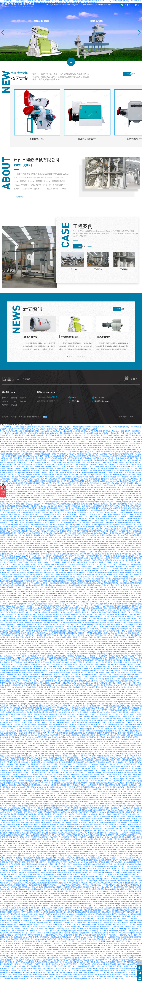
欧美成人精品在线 (21, 742)
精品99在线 (13, 553)
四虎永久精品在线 (71, 663)
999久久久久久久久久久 (7, 899)
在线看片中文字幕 (60, 961)
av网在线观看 (31, 436)
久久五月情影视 (5, 697)
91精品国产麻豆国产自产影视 (60, 830)
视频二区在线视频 (46, 686)
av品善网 (131, 578)
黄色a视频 (95, 457)
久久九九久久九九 (63, 834)
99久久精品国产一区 (74, 976)
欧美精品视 (105, 555)
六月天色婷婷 (137, 603)
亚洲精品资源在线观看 (85, 586)
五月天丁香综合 (103, 517)
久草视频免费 (90, 890)
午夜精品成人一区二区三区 (56, 524)
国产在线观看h (51, 678)
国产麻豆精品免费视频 (60, 780)
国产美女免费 (51, 449)
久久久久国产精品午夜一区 (65, 505)
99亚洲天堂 (49, 628)
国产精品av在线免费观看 (121, 609)
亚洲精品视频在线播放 (89, 980)
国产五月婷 (138, 726)
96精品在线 (127, 576)
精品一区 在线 (75, 601)
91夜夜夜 (92, 515)
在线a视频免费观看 (11, 686)
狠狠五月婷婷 (93, 871)
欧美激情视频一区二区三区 (27, 697)
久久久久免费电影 (90, 811)
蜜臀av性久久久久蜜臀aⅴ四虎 (23, 792)
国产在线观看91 (18, 780)
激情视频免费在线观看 (69, 901)
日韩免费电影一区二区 (41, 674)
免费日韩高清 (50, 926)
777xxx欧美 (43, 630)
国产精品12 (80, 517)
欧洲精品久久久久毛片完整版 (64, 542)
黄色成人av (22, 436)
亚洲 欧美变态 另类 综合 (12, 507)
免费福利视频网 (50, 478)
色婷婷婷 (3, 742)
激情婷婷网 (102, 740)
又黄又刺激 (101, 547)
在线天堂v (112, 567)
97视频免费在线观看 (66, 540)
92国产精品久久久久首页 (11, 855)
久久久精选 (14, 767)
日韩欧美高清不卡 (53, 719)
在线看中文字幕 (135, 478)
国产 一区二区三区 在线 (13, 694)
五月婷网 (115, 861)
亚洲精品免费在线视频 (43, 830)
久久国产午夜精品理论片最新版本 (35, 449)
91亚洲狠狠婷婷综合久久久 (40, 667)
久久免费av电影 (134, 913)
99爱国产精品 (101, 757)
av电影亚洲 (95, 505)
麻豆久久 (130, 470)
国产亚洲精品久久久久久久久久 (49, 707)
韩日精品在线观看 (92, 461)
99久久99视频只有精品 (75, 686)
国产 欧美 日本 (121, 530)
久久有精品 (22, 928)
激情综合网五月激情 (34, 615)
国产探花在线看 (110, 572)
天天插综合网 (34, 688)
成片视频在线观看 (55, 724)
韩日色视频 (64, 661)
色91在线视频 (4, 601)
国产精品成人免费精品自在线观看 (121, 705)
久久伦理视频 (135, 703)
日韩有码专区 (50, 874)
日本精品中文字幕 (58, 763)
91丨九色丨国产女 (47, 561)
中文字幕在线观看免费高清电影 (91, 840)
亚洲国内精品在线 (5, 611)
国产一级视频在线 (123, 709)
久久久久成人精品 (17, 688)
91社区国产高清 (67, 880)
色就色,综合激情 (9, 530)
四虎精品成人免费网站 (104, 921)
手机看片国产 (35, 765)
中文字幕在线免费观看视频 (94, 557)
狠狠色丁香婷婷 (100, 532)
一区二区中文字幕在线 (16, 590)
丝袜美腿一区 (70, 765)
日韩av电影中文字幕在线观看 (33, 936)
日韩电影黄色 (114, 582)
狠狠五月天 (108, 896)
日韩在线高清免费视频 (118, 647)
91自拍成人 (102, 813)
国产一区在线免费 (48, 657)
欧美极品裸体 (50, 565)
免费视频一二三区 (11, 447)
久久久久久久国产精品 (64, 847)
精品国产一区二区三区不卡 (56, 605)
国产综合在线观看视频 (67, 949)
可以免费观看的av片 (51, 588)
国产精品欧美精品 (120, 817)
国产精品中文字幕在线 (34, 699)
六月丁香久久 (77, 626)
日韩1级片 (5, 911)
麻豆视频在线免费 (87, 647)
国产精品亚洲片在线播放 (89, 438)
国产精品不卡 (51, 726)
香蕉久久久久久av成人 (84, 797)
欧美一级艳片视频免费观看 (130, 636)
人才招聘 (99, 5)
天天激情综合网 (17, 738)
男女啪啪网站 (86, 753)
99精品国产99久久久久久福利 (125, 628)
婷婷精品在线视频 (136, 609)
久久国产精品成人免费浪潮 (109, 528)
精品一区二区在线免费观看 (21, 909)
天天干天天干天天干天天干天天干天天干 (78, 632)
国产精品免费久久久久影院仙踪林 (77, 730)
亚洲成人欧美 (109, 507)
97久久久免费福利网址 (121, 884)
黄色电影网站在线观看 (38, 526)
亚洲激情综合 (49, 955)
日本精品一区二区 (62, 636)
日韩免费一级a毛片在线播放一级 (116, 824)
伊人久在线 (64, 963)
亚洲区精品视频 (38, 813)
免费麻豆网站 (31, 451)
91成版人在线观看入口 (80, 844)
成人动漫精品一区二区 (34, 932)
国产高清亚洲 (77, 665)
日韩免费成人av (102, 538)
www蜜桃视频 (47, 936)
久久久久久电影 (98, 615)
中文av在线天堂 (107, 653)
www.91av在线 (107, 638)
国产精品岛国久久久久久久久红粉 (23, 876)
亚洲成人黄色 (7, 542)
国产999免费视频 (78, 747)
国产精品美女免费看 (19, 709)
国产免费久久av (9, 703)
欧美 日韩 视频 (79, 486)
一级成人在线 (104, 888)
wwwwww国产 (19, 903)
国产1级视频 (100, 749)
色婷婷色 (116, 703)
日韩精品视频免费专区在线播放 (45, 755)
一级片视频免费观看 (8, 642)
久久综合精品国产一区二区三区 (25, 774)
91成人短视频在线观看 (98, 580)
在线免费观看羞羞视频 (46, 622)
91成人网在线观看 (43, 740)
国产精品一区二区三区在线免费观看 (47, 949)
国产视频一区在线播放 (80, 672)
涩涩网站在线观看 (117, 915)
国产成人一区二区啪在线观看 (15, 857)
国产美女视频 (77, 880)
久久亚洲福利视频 (106, 511)
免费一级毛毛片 (111, 532)
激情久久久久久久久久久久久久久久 (47, 942)
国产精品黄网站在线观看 (46, 713)
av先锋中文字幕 (74, 805)
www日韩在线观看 (97, 905)
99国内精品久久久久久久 (112, 730)
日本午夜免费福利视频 (61, 592)
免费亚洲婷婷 (12, 782)
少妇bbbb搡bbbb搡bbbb (72, 605)
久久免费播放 (109, 549)
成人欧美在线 (13, 567)
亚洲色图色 (134, 563)
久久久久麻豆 (58, 672)
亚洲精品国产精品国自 (107, 503)
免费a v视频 (22, 874)
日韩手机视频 (26, 738)
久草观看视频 (68, 665)
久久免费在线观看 (127, 561)
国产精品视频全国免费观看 (56, 632)
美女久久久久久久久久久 (60, 928)
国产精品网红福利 (114, 657)
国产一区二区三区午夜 (123, 563)
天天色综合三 (26, 772)
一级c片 (50, 819)
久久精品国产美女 (9, 659)
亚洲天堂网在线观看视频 (15, 667)
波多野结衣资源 (79, 653)
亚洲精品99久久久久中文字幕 (9, 934)
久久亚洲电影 (112, 478)
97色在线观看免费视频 (38, 899)
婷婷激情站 (75, 624)
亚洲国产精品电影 (44, 515)
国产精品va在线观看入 (11, 540)
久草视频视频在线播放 (49, 505)
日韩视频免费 (133, 834)
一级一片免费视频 (93, 542)
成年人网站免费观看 (129, 540)
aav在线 (53, 915)
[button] (139, 32)
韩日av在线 (11, 788)
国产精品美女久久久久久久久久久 (65, 926)
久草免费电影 (67, 478)
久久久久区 (128, 553)
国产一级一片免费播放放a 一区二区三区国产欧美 (34, 880)
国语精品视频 (77, 951)
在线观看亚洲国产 (56, 711)
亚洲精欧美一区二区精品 (77, 761)
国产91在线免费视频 (10, 563)
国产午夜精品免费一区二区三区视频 (23, 636)
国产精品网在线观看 (8, 640)
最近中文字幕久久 (15, 724)
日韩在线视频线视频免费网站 (84, 755)
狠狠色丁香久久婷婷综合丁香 (132, 747)
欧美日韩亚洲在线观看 (19, 784)
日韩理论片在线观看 (45, 928)
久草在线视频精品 (82, 744)
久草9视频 (103, 455)
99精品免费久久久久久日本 (8, 438)
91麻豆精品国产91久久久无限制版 (88, 903)
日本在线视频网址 (44, 905)
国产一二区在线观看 (113, 443)
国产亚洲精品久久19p (35, 657)
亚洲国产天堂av (24, 934)
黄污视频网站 (100, 649)
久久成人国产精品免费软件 (127, 917)
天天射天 (88, 609)
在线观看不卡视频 (41, 636)
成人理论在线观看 (112, 509)
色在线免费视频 (84, 659)
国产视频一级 (9, 936)
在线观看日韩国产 (8, 965)
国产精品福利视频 (94, 493)
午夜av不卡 (81, 890)
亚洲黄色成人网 (49, 824)
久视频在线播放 (132, 457)
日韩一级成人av (86, 607)
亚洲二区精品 (89, 761)
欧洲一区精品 (41, 532)
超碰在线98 (10, 470)
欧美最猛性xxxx (136, 713)
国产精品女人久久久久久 (67, 719)
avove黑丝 (57, 576)
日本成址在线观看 (112, 894)
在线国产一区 (39, 597)
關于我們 (57, 5)
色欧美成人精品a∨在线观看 (36, 955)
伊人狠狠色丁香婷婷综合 (82, 778)
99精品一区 (128, 811)
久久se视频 (126, 707)
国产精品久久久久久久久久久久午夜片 (67, 713)
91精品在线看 (54, 699)
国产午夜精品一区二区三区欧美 (30, 921)
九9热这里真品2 (90, 636)
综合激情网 (13, 495)
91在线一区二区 (86, 507)
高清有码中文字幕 (41, 603)
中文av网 (85, 588)
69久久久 (139, 497)
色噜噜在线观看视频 (59, 921)
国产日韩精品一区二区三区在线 (90, 453)
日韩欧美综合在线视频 (117, 534)
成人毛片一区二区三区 (38, 565)
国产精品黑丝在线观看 (42, 711)
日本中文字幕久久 (24, 501)
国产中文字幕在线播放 (92, 503)
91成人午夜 (124, 913)
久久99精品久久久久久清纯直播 (66, 915)
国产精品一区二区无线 (101, 826)
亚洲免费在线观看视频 (73, 840)
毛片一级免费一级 (59, 670)
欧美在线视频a (33, 490)
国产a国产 (22, 924)
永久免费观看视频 (110, 665)
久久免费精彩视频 (132, 480)
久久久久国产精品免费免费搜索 (81, 861)
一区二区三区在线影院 (111, 853)
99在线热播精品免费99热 (32, 782)
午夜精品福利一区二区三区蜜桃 (110, 953)
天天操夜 (10, 792)
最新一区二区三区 (92, 667)
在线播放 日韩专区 (99, 524)
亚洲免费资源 (83, 472)
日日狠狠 (128, 819)
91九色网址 (75, 940)
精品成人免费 (10, 761)
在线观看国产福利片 (130, 551)
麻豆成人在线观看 (97, 609)
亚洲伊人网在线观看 (88, 967)
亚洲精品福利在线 (83, 836)
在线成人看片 (133, 651)
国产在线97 (74, 803)
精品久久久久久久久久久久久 (63, 971)
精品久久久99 (123, 474)
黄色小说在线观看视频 (88, 878)
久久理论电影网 (22, 811)
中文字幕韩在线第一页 (120, 942)
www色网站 (74, 855)
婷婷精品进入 (104, 692)
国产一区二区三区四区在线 (12, 809)
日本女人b (5, 690)
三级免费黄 (25, 763)
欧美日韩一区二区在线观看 (125, 588)
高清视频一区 (94, 713)
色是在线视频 (124, 472)
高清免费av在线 (39, 946)
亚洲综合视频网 (115, 755)
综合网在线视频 (33, 819)
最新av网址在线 (121, 886)
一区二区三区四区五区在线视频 (72, 888)
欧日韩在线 (106, 911)
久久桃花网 (127, 855)
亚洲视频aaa (30, 607)
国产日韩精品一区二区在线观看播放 (38, 844)
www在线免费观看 (32, 655)
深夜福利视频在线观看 (31, 832)
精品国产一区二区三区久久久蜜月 (38, 742)
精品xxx (99, 965)
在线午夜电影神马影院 (24, 513)
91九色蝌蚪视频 (74, 884)
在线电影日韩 (48, 576)
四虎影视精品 (93, 449)
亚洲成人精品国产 (69, 574)
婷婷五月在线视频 (20, 443)
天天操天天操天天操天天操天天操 (29, 480)
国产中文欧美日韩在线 (7, 493)
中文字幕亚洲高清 (38, 790)
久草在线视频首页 (63, 838)
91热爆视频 (76, 432)
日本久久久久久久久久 (134, 530)
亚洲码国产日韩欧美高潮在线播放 (110, 738)
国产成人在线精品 (55, 880)
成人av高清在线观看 (19, 942)
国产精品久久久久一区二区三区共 (38, 570)
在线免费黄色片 (33, 530)
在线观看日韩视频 (74, 963)
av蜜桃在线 (80, 942)
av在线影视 (57, 757)
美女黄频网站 (41, 863)
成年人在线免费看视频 (70, 586)
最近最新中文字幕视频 (32, 653)
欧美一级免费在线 (109, 640)
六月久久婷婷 (89, 486)
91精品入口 (42, 797)
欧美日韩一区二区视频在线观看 (116, 971)
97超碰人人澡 (12, 749)
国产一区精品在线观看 (115, 782)
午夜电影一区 (113, 934)
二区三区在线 (20, 653)
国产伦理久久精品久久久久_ (51, 842)
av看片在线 (20, 782)
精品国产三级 (54, 736)
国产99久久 (116, 592)
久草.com (83, 963)
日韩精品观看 (23, 567)
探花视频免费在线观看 (65, 595)
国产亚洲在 (135, 576)
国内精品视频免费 (99, 742)
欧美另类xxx (122, 838)
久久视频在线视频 (73, 459)
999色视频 (65, 611)
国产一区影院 (28, 497)
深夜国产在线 (40, 484)
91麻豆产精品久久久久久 (129, 674)
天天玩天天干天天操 (101, 567)
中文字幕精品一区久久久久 (126, 613)
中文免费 (120, 551)
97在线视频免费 (129, 726)
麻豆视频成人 (116, 903)
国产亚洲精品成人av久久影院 (32, 561)
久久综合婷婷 (31, 493)
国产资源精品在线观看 (26, 674)
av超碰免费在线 (97, 634)
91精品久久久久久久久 (110, 634)
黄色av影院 (35, 888)
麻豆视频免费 (99, 468)
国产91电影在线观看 (84, 905)
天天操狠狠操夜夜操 (135, 436)
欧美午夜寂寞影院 (15, 601)
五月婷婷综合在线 (63, 734)
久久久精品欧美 (27, 445)
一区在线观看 (69, 953)
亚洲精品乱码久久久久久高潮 (99, 892)
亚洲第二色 (61, 790)
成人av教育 (88, 907)
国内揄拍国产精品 (130, 928)
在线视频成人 (88, 445)
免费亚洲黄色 (123, 578)
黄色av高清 (117, 659)
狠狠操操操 (137, 782)
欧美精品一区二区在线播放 (33, 961)
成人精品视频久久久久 (66, 676)
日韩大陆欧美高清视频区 (8, 828)
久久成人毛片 (64, 551)
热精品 (79, 455)
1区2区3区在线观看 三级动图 (79, 547)
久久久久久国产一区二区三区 (26, 572)
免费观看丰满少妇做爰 (10, 842)
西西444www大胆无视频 (27, 892)
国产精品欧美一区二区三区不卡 (16, 699)
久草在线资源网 (122, 451)
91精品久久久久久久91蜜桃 (16, 592)
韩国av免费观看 (90, 478)
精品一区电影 (8, 817)
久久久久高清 (17, 847)
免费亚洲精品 (52, 480)
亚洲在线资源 (100, 763)
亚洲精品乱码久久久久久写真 (46, 461)
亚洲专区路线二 (130, 763)
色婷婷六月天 (62, 459)
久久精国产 (33, 728)
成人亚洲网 (109, 955)
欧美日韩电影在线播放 (20, 882)
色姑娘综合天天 (127, 476)
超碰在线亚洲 (8, 876)
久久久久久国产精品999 (110, 905)
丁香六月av (23, 534)
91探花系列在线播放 (130, 680)
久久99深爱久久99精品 (74, 801)
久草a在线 (123, 919)
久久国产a (19, 659)
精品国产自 (67, 934)
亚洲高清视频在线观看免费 (30, 630)
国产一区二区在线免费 (40, 582)
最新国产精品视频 (72, 630)
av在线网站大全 (60, 903)
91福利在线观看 (131, 497)
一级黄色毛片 (75, 607)
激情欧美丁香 (33, 538)
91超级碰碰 (50, 969)
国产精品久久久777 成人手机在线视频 (127, 732)
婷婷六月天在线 (131, 507)
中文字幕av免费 (131, 642)
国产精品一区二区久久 (41, 524)
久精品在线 (46, 572)
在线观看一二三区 (104, 855)
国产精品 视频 (35, 578)
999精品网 (121, 463)
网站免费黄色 (4, 436)
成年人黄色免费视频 (77, 499)
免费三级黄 (128, 678)
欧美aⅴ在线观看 (24, 980)
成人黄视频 (114, 676)
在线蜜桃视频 (57, 447)
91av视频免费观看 (88, 474)
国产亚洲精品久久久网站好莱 (85, 574)
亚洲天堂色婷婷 (10, 886)
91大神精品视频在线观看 (11, 584)
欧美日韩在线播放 (37, 509)
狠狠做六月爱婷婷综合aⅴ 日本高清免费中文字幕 (77, 457)
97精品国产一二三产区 (16, 717)
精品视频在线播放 (80, 657)
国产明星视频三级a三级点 (98, 630)
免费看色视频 (39, 892)
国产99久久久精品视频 (91, 719)
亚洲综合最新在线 (60, 657)
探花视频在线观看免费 (58, 905)
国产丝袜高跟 (43, 819)
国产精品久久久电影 (83, 892)
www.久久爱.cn (73, 659)
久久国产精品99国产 (41, 901)
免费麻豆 (122, 511)
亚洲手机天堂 (51, 828)
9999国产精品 (57, 611)
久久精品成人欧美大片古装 (87, 649)
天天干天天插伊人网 (100, 651)
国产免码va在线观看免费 (60, 609)
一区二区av (105, 476)
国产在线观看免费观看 (34, 967)
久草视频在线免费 (120, 661)
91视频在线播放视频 (126, 690)
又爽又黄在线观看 (28, 694)
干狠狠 (23, 515)
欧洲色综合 (138, 455)
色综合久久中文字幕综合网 (10, 888)
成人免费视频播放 (96, 559)
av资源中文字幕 (18, 551)
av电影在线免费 (108, 851)
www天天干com (32, 799)
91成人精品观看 (45, 432)
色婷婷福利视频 (79, 488)
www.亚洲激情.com (17, 603)
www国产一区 (94, 778)
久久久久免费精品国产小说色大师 (32, 963)
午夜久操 (43, 765)
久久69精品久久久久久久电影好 (115, 497)
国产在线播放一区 (136, 809)
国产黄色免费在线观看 (115, 663)
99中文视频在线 (70, 753)
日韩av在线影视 (103, 932)
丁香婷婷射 (81, 501)
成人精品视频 (42, 728)
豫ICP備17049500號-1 (126, 418)
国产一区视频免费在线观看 (78, 703)
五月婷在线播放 (85, 484)
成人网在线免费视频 (86, 742)
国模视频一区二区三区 (57, 515)
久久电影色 (107, 978)
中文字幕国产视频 (113, 499)
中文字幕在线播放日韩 (61, 561)
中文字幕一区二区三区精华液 (117, 517)
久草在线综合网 (112, 736)
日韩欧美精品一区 (113, 651)
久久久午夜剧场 (70, 622)
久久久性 (100, 853)
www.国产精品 (123, 582)
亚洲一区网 (82, 940)
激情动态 (109, 942)
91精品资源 (125, 453)
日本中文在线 (99, 701)
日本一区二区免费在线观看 (106, 869)
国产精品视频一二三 (123, 736)
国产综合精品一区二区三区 (34, 801)
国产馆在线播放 (79, 503)
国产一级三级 (109, 659)
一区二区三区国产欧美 (96, 513)
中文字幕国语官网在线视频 (40, 772)
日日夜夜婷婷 (33, 915)
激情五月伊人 (57, 538)
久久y (57, 705)
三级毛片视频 (14, 559)
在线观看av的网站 (32, 455)
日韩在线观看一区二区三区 (13, 597)
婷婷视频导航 (110, 488)
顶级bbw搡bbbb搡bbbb (49, 734)
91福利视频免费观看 (76, 495)
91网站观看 (30, 495)
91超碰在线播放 (56, 784)
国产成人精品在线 (58, 946)
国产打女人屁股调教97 (19, 611)
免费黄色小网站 (87, 801)
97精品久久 (13, 869)
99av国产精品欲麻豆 (112, 670)
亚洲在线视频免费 (30, 484)
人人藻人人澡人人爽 (33, 434)
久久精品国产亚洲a (113, 474)
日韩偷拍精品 (62, 440)
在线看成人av (123, 528)
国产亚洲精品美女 (87, 880)
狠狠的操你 (72, 636)
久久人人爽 (38, 645)
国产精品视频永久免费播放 (19, 490)
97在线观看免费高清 (47, 580)
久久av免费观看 (29, 547)
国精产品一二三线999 (111, 578)
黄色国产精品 (117, 453)
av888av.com (13, 730)
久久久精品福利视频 (85, 551)
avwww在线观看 (134, 976)
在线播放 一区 (118, 540)
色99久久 (100, 980)
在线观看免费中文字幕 (120, 805)
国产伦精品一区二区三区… (131, 611)
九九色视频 (80, 901)
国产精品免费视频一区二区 (127, 813)
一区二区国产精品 (111, 828)
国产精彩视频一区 (60, 955)
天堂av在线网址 (125, 597)
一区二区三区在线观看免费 (113, 590)
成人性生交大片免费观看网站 (49, 528)
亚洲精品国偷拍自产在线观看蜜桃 (23, 545)
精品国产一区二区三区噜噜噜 (103, 436)
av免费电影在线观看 (74, 463)
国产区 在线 (134, 459)
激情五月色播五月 (100, 432)
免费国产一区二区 (103, 617)
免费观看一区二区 (55, 772)
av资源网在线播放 (71, 628)
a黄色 (123, 926)
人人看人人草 (100, 726)
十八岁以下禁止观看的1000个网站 (42, 757)
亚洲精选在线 (13, 528)
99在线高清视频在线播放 (45, 443)
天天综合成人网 (105, 769)
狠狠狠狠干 (46, 907)
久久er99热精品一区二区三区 (81, 580)
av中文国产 (79, 719)
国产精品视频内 (79, 924)
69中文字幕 (26, 659)
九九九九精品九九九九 (121, 801)
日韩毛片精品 (52, 911)
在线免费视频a (22, 955)
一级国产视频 (99, 967)
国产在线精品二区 (66, 938)
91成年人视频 (75, 509)
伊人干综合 (41, 874)
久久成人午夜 (4, 722)
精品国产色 (38, 601)
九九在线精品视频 (27, 722)
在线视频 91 (27, 899)
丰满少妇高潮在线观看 (106, 461)
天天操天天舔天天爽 (22, 822)
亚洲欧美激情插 (85, 713)
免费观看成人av (49, 586)
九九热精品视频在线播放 (39, 605)
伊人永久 (95, 645)
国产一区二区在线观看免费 (111, 632)
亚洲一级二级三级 (71, 824)
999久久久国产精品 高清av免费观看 (35, 726)
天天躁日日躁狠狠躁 (60, 878)
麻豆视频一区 (100, 497)
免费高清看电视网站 (71, 649)
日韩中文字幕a (16, 824)
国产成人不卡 (24, 522)
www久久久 (45, 932)
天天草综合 (44, 661)
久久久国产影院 (113, 601)
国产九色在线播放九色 (48, 751)
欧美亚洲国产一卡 (109, 563)
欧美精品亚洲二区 (128, 590)
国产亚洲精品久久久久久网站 (29, 919)
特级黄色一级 (4, 869)
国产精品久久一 (22, 626)
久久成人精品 (91, 763)
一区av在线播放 (19, 509)
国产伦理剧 (49, 538)
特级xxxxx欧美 (132, 805)
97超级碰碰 (71, 715)
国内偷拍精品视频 (63, 742)
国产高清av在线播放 (64, 674)
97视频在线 (77, 676)
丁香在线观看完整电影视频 (57, 553)
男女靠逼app (20, 832)
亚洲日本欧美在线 (74, 453)
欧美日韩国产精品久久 (118, 520)
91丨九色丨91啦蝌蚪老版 (29, 817)
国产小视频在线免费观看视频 (108, 613)
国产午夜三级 (18, 936)
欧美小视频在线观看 (70, 688)
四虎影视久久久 (88, 865)
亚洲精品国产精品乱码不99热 (129, 482)
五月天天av (55, 761)
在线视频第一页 (21, 463)
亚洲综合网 (75, 634)
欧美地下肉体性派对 (124, 649)
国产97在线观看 (10, 557)
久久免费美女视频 (32, 651)
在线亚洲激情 (99, 640)
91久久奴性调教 (72, 513)
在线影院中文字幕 (127, 728)
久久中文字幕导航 (28, 576)
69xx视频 (5, 759)
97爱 (114, 445)
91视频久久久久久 (48, 672)
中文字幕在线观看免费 (26, 524)
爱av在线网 (108, 445)
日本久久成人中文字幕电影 (112, 780)
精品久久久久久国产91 (97, 549)
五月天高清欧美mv (46, 836)
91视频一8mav (56, 520)
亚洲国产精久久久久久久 (126, 630)
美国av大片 (127, 921)
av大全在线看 (99, 680)
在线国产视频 (42, 778)
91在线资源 (130, 792)
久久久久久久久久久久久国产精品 (80, 842)
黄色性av (64, 686)
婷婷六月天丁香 (64, 590)
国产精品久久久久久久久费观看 (66, 726)
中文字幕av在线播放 (8, 822)
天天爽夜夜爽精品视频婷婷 (99, 611)
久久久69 (63, 769)
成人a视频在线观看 (17, 938)
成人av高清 (68, 626)
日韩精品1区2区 (71, 859)
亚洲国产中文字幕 (84, 655)
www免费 (136, 940)
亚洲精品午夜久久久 (71, 620)
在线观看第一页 (10, 832)
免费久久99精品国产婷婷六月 (47, 476)
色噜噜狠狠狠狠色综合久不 (108, 551)
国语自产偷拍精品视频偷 (33, 592)
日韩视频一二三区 (47, 780)
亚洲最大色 (8, 882)
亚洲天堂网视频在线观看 (31, 499)
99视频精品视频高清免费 (64, 828)
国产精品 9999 (52, 674)
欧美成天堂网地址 (115, 672)
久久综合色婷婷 (17, 630)
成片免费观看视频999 (28, 670)
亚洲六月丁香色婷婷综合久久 (66, 599)
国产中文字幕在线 (15, 878)
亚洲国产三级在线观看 (57, 815)
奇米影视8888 (78, 865)
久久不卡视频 (25, 692)
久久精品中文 (39, 788)
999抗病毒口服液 (36, 617)
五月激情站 (109, 788)
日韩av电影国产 (38, 809)
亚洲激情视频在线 (111, 524)
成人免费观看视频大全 (109, 899)
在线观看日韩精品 (80, 740)
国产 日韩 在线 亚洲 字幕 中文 (74, 565)
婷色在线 (126, 776)
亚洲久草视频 (121, 665)
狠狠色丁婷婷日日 (5, 719)
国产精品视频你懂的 (14, 670)
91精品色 (87, 559)
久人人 (50, 438)
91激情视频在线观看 (100, 761)
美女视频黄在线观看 (76, 528)
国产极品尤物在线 (88, 532)
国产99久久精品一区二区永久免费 (101, 694)
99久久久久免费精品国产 (57, 511)
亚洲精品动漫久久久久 (40, 792)
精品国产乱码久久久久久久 (31, 457)
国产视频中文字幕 (34, 580)
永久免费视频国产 (5, 784)
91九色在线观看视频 (54, 855)
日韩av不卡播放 (26, 865)
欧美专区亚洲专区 (40, 488)
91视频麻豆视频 (97, 790)
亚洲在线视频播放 (15, 632)
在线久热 (22, 645)
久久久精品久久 (63, 813)
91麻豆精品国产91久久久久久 (44, 634)
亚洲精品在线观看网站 (69, 615)
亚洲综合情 (61, 765)
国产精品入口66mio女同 (16, 705)
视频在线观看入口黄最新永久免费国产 (76, 913)
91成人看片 (136, 676)
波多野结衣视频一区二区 (74, 534)
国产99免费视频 (64, 957)
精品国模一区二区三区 (123, 567)
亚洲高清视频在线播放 (75, 661)
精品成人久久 (81, 538)
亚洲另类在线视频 (98, 780)
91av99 (105, 478)
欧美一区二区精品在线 (127, 847)
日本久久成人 (57, 686)
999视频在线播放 (11, 711)
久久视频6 (87, 526)
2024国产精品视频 (21, 917)
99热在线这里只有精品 (73, 790)
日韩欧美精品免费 (17, 499)
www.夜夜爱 (28, 667)
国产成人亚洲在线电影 (95, 911)
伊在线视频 (7, 803)
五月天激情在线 (90, 882)
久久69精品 (106, 678)
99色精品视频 (9, 867)
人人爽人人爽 (90, 501)
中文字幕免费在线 (78, 938)
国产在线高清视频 (37, 501)
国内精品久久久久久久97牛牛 (49, 499)
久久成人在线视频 (99, 824)
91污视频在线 (55, 501)
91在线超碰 (106, 559)
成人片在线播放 (88, 686)
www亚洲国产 (123, 834)
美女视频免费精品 (100, 574)
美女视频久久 (65, 855)
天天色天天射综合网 (32, 857)
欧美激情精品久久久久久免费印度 (61, 907)
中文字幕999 (69, 617)
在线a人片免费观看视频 (99, 545)
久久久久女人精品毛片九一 (85, 684)
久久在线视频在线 (57, 665)
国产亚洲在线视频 (55, 607)
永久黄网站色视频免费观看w (118, 932)
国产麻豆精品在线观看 (92, 809)
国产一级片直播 (11, 595)
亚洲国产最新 (72, 780)
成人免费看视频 (64, 472)
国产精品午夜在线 (80, 667)
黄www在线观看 (13, 570)
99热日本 (12, 653)
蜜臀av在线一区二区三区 (82, 936)
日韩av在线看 (136, 434)
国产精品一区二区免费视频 (61, 817)
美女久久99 (104, 588)
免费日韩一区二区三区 (96, 730)
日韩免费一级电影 (75, 928)
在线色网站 (74, 896)
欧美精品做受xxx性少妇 (9, 969)
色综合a (20, 861)
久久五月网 (136, 899)
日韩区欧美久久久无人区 (33, 690)
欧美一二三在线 (134, 486)
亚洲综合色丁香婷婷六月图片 (111, 586)
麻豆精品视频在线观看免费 (125, 455)
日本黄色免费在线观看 (66, 503)
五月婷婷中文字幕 (25, 794)
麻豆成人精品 (96, 440)
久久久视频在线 (133, 615)
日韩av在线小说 (55, 769)
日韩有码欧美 (44, 555)
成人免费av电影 (59, 622)
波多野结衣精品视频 (31, 624)
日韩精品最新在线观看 (19, 719)
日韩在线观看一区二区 (11, 645)
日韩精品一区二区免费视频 (54, 574)
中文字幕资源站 (92, 538)
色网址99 (8, 861)
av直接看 (21, 767)
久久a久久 (139, 557)
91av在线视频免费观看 (35, 761)
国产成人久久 (71, 470)
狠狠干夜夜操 (85, 919)
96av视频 (16, 859)
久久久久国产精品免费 (68, 784)
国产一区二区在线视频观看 (88, 930)
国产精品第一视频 (114, 761)
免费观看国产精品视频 (83, 670)
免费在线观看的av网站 (84, 780)
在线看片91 (44, 480)
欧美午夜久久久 (64, 703)
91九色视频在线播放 (81, 542)
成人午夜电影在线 (72, 572)
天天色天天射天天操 (73, 782)
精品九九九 (33, 532)
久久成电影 (12, 807)
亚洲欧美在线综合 (115, 655)
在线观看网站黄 (70, 670)
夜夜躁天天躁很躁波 (23, 730)
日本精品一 (121, 634)
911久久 (120, 899)
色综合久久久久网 (56, 965)
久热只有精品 (32, 567)
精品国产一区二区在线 (99, 576)
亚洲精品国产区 (34, 432)
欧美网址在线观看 (34, 834)
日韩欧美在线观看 (52, 765)
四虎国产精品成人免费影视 (99, 859)
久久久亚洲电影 (113, 459)
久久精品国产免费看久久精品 (42, 551)
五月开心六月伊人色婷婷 (25, 926)
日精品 (108, 547)
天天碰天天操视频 (100, 474)
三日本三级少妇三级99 (115, 684)
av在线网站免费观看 (71, 655)
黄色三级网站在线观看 (80, 617)
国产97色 (87, 488)
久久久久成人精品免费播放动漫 (52, 615)
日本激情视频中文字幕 (121, 963)
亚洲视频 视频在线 (104, 520)
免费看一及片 (126, 880)
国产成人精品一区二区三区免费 (54, 811)
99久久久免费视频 (72, 955)
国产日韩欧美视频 (54, 530)
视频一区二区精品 (73, 707)
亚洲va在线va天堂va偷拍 (125, 524)
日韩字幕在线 (116, 926)
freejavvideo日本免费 (66, 826)
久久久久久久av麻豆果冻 (15, 497)
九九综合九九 (47, 761)
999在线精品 (28, 582)
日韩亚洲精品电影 (70, 763)
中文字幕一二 (54, 445)
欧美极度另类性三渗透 (117, 790)
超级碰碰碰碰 (19, 484)
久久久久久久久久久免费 (37, 595)
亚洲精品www (99, 886)
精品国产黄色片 (51, 497)
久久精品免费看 (10, 449)
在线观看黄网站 (95, 688)
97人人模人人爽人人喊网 (25, 468)
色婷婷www (46, 601)
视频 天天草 (20, 638)
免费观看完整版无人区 (90, 772)
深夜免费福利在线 (59, 628)
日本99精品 (83, 807)
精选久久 (24, 878)
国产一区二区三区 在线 (102, 744)
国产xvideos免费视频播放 (30, 459)
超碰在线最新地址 (30, 642)
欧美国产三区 (44, 511)
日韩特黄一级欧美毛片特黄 (116, 438)
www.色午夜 (20, 749)
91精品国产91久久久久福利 (120, 959)
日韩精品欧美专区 (82, 869)
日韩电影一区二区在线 (120, 638)
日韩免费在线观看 (121, 878)
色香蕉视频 (109, 540)
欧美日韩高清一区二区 (15, 457)
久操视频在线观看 (6, 551)
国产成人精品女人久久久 (134, 930)
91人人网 (104, 607)
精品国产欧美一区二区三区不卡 (129, 769)
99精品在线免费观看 (15, 759)
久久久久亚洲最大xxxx (115, 636)
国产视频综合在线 (77, 674)
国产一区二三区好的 (97, 470)
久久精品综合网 (40, 495)
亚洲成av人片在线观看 (82, 871)
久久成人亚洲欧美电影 (48, 578)
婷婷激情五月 (86, 874)
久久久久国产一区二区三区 (110, 832)
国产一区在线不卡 (70, 557)
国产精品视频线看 (115, 555)
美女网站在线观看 (113, 969)
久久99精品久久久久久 (38, 730)
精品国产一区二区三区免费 (115, 576)
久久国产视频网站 (62, 455)
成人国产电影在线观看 (38, 849)
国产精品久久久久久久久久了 (115, 686)
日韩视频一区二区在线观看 (51, 584)
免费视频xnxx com (30, 465)
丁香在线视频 (87, 899)
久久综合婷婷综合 (74, 482)
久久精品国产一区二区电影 (8, 707)
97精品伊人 (38, 826)
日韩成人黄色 (9, 509)
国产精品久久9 (64, 919)
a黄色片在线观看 (14, 944)
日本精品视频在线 (91, 969)
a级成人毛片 (95, 526)
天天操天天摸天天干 (18, 836)
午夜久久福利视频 (75, 611)
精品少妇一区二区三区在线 (102, 647)
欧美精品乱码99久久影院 (73, 647)
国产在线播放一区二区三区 (32, 717)
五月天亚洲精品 (53, 603)
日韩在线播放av (112, 574)
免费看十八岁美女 (71, 903)
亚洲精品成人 (24, 815)
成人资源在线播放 (85, 545)
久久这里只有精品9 (110, 599)
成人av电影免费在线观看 (58, 572)
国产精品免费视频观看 (52, 659)
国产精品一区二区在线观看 (82, 505)
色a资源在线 (90, 894)
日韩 (70, 774)
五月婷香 (63, 782)
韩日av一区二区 (109, 951)
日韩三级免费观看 (135, 592)
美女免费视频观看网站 (7, 651)
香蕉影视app (18, 890)
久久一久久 (134, 597)
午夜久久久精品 (74, 742)
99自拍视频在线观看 (117, 855)
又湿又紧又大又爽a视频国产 (27, 863)
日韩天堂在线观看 (77, 445)
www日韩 (125, 757)
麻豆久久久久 (54, 434)
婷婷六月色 (78, 434)
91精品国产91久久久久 (77, 834)
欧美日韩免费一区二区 (66, 778)
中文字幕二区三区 (32, 611)
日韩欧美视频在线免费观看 (107, 786)
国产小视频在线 (103, 930)
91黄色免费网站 (99, 665)
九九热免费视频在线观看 (16, 582)
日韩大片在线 (102, 601)
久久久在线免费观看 (87, 717)
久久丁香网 (14, 697)
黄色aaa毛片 (40, 465)
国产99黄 (17, 615)
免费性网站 (23, 434)
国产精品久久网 (90, 443)
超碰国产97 (7, 830)
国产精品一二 (12, 626)
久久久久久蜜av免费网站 (31, 938)
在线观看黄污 (111, 622)
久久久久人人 (114, 692)
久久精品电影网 (99, 590)
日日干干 (48, 665)
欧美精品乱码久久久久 (122, 974)
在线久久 (69, 867)
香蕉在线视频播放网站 (67, 434)
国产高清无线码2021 (51, 790)
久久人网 (122, 832)
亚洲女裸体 (64, 738)
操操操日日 (74, 680)
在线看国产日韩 (29, 711)
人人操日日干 (122, 792)
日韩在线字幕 (129, 463)
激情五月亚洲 (121, 965)
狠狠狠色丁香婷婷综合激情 (126, 911)
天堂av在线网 (43, 530)
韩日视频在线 (113, 734)
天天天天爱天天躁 (117, 680)
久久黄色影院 (97, 586)
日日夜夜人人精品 (60, 694)
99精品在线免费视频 (110, 486)
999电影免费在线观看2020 (31, 890)
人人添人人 (7, 630)
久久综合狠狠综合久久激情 (37, 822)
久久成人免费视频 (60, 532)
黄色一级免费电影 (30, 734)
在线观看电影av (21, 505)
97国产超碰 (112, 936)
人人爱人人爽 (9, 890)
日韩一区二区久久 (62, 717)
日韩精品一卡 (84, 515)
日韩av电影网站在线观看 (46, 470)
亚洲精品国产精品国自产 (76, 561)
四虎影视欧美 (67, 692)
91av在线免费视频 (55, 457)
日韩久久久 (135, 774)
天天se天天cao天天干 (37, 692)
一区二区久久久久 (132, 622)
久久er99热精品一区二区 (27, 542)
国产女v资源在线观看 (12, 794)
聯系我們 (107, 5)
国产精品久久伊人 (39, 926)
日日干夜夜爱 (12, 971)
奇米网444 (61, 588)
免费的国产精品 (66, 563)
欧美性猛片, (125, 586)
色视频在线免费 (120, 580)
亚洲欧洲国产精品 (112, 630)
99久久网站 (92, 884)
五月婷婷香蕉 (129, 701)
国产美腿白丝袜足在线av (122, 549)
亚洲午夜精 (70, 440)
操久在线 (12, 772)
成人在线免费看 (65, 792)
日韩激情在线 (47, 803)
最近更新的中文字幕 (87, 432)
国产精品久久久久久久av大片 (27, 461)
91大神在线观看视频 (114, 901)
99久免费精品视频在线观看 (126, 574)
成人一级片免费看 (111, 709)
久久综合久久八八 (56, 432)
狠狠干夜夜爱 (120, 445)
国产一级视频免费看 (116, 888)
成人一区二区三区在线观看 (107, 530)
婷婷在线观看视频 (22, 896)
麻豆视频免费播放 (112, 944)
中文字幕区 (110, 545)
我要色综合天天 (136, 599)
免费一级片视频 (36, 751)
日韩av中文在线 (60, 824)
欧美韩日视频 (89, 651)
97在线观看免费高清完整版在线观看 (59, 853)
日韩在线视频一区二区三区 (27, 949)
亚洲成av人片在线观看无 (42, 684)
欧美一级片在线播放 (34, 649)
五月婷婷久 (25, 930)
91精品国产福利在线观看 (119, 457)
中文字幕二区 (93, 855)
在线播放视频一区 (13, 534)
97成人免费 (94, 728)
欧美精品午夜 (65, 842)
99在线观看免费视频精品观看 (100, 655)
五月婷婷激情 (12, 751)
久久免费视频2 (12, 520)
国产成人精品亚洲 (96, 638)
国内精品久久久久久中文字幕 (28, 613)
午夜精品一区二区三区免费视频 (102, 861)
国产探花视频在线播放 (25, 842)
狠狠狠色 (127, 767)
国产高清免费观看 (123, 478)
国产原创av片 (81, 724)
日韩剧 (45, 759)
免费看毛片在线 (104, 871)
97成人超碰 (67, 507)
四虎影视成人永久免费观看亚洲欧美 (30, 559)
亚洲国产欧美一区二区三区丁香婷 (113, 553)
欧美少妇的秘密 (94, 765)
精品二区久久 (44, 736)
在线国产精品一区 (68, 486)
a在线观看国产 (42, 974)
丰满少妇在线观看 (88, 434)
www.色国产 (90, 553)
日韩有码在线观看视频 (134, 826)
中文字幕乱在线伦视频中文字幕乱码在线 (126, 645)
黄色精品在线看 (27, 965)
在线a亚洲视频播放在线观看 (53, 876)
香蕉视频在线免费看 (56, 934)
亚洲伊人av (96, 551)
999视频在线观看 (21, 953)
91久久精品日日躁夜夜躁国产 (17, 932)
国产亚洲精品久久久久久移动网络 (28, 797)
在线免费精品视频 (135, 453)
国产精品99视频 (59, 892)
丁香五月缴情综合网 (69, 869)
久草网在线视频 (16, 715)
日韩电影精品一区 (74, 592)
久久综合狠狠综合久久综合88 (114, 726)
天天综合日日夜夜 (104, 863)
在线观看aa (17, 453)
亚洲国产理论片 (105, 765)
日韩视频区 (32, 853)
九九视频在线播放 (111, 649)
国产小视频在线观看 (27, 601)
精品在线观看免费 (20, 651)
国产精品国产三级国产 (86, 620)
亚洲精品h (41, 609)
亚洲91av (16, 542)
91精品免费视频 (30, 903)
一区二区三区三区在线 (113, 674)
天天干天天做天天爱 (52, 517)
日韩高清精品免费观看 (117, 678)
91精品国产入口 (82, 628)
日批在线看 (107, 680)
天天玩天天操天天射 (90, 517)
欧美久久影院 (10, 649)
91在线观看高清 (16, 482)
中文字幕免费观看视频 (7, 455)
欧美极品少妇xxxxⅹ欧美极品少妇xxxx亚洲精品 (25, 682)
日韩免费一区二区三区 (118, 557)
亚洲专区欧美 (22, 707)
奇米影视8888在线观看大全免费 (129, 961)
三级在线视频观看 (56, 495)
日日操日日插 (109, 751)
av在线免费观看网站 (97, 507)
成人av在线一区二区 (10, 476)
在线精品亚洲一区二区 (83, 470)
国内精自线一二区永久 (70, 567)
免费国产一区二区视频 (13, 913)
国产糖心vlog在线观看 (122, 572)
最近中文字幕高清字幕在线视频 (66, 578)
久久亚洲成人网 (72, 794)
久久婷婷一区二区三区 (133, 438)
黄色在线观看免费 (72, 769)
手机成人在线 (28, 590)
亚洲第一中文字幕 (89, 701)
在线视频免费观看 (38, 586)
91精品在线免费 (13, 674)
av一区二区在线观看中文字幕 (87, 965)
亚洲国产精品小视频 (121, 874)
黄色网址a (43, 767)
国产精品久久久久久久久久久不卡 (86, 599)
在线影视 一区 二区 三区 (22, 486)
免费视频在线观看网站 (74, 980)
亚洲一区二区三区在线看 (18, 665)
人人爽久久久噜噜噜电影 (131, 663)
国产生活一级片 (107, 880)
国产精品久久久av (126, 940)
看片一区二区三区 (5, 657)
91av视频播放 (22, 655)
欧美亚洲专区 (59, 565)
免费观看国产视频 (124, 601)
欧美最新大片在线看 (100, 434)
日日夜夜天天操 (103, 849)
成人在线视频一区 (53, 778)
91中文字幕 (63, 788)
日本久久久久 (114, 769)
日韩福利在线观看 (17, 830)
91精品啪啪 (24, 944)
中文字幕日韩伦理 (42, 744)
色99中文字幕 (71, 553)
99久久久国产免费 (61, 863)
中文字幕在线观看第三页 (124, 607)
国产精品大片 (13, 871)
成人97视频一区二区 (22, 776)
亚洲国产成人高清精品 (37, 599)
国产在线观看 (95, 690)
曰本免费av (5, 921)
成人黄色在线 (124, 592)
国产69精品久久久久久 (116, 871)
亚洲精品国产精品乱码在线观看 (47, 715)
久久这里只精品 (114, 597)
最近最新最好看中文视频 (55, 913)
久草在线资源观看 (72, 570)
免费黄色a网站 (35, 507)
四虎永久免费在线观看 (33, 836)
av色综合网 (95, 459)
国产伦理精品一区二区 (105, 592)
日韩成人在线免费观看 (86, 572)
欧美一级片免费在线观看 (117, 699)
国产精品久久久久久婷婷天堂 (56, 797)
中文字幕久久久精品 (70, 684)
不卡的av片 (76, 468)
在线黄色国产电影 (51, 859)
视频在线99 (42, 517)
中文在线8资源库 (128, 863)
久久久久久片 (94, 794)
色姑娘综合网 (46, 520)
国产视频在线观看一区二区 (47, 455)
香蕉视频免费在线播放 (81, 493)
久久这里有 (33, 980)
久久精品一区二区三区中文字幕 (16, 844)
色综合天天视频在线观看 (66, 924)
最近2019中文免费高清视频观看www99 (122, 744)
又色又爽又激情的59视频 (40, 632)
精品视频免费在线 (35, 701)
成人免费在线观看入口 (72, 515)
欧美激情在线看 (44, 888)
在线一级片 (80, 722)
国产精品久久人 (5, 532)
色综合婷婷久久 (75, 549)
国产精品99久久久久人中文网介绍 (64, 443)
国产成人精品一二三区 (81, 480)
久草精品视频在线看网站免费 (43, 468)
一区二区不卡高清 (51, 849)
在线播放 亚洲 (25, 507)
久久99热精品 (21, 451)
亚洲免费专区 (62, 715)
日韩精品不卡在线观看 (46, 651)
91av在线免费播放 (92, 863)
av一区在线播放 (97, 899)
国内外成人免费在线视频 (134, 740)
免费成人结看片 (103, 449)
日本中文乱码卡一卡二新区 (64, 461)
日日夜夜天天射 (67, 876)
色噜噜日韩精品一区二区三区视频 (76, 524)
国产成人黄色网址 (67, 667)
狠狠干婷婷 (3, 932)
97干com (56, 540)
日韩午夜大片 (59, 865)
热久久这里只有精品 (27, 824)
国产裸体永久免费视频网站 (13, 951)
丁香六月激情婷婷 (88, 961)
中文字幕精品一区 (118, 701)
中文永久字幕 (42, 678)
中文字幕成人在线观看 (133, 665)
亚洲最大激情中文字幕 (132, 547)
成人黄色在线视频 (53, 472)
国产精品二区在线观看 (50, 813)
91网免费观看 (112, 792)
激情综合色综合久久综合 (57, 932)
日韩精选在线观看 (64, 559)
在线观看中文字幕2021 (107, 526)
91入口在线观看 (114, 570)
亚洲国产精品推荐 (42, 638)
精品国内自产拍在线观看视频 (14, 624)
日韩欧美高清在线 (130, 871)
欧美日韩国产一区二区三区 (88, 853)
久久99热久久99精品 (112, 482)
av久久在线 (105, 876)
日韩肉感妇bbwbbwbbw (133, 647)
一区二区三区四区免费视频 (55, 640)
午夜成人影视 (91, 940)
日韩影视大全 (85, 549)
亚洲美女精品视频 (116, 863)
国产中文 (77, 978)
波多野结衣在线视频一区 (130, 780)
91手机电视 (113, 794)
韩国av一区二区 (108, 609)
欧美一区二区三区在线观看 (17, 440)
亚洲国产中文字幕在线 (67, 645)
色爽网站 (26, 688)
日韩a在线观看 (86, 851)
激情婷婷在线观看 (64, 509)
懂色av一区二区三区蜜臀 (86, 680)
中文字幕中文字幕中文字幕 (94, 799)
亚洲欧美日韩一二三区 (43, 493)
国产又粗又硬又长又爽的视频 (73, 701)
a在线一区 (4, 457)
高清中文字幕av (102, 438)
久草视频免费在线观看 (42, 607)
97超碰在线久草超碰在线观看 (90, 697)
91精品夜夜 (53, 742)
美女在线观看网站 (37, 738)
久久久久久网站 (57, 936)
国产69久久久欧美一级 (90, 495)
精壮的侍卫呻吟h (48, 961)
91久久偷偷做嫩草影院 (32, 767)
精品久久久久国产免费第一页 (77, 436)
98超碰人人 (7, 434)
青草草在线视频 (47, 447)
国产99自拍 (106, 865)
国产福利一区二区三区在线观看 (87, 849)
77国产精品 (72, 799)
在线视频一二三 (103, 782)
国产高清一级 (53, 638)
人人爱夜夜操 (130, 971)
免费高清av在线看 (32, 440)
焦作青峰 (26, 380)
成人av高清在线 (47, 617)
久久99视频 (128, 724)
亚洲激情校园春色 (70, 892)
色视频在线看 (134, 472)
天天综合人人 (5, 605)
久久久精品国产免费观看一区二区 (83, 867)
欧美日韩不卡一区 (70, 744)
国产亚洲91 (64, 884)
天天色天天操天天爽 (81, 765)
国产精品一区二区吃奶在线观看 (60, 555)
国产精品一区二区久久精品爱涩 (120, 765)
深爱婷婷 (78, 440)
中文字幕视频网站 (130, 788)
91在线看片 (100, 896)
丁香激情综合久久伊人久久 (99, 570)
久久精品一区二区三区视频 (26, 901)
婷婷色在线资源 (65, 474)
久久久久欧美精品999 (24, 869)
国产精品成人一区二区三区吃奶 (50, 563)
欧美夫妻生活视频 (107, 440)
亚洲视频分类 (134, 969)
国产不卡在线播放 (27, 913)
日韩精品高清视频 (112, 813)
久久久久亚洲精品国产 (70, 965)
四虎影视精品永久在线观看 (40, 786)
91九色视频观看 (136, 655)
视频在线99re (77, 874)
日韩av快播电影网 (46, 921)
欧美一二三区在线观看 (46, 857)
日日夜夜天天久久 (62, 709)
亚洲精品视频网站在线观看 (79, 776)
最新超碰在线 (36, 513)
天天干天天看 (68, 672)
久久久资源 (89, 857)
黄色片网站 (72, 455)
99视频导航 (3, 749)
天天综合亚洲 (37, 842)
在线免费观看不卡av (57, 684)
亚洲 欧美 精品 (96, 555)
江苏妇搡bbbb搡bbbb (121, 522)
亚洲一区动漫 (23, 580)
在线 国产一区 (100, 540)
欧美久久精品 (112, 455)
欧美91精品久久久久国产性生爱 (83, 826)
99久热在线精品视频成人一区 (104, 803)
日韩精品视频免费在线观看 (107, 628)
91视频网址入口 (41, 640)
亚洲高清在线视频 (51, 595)
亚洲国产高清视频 (120, 470)
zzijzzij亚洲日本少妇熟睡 (40, 865)
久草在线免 (123, 892)
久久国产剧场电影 (88, 699)
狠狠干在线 (131, 844)
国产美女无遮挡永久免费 (68, 517)
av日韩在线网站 (75, 438)
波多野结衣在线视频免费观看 (73, 582)
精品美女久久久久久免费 (45, 776)
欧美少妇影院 (62, 522)
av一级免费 (48, 946)
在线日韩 (82, 705)
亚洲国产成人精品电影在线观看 (66, 449)
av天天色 (27, 838)
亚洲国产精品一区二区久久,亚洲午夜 (122, 559)
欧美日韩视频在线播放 (51, 509)
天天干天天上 (27, 813)
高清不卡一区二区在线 (78, 894)
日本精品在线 (58, 651)
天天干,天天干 (121, 622)
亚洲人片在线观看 (23, 447)
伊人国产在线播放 (34, 944)
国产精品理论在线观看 (92, 924)
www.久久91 (84, 805)
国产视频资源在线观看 (9, 472)
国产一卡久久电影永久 (135, 942)
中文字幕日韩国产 (28, 597)
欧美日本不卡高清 (85, 570)
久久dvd (43, 513)
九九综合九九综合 (46, 753)
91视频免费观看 (133, 670)
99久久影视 (63, 707)
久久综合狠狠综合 (88, 665)
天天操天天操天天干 (23, 472)
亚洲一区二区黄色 (83, 688)
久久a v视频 (45, 699)
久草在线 (88, 705)
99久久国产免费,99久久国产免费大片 (86, 520)
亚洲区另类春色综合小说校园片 (30, 474)
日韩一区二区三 (112, 565)
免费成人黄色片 (128, 949)
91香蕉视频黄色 (26, 894)
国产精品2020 (35, 940)
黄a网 (84, 497)
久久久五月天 (93, 601)
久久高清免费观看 (71, 603)
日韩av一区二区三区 (119, 955)
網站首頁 (49, 5)
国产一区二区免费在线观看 (31, 555)
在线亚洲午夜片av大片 (53, 484)
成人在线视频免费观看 (98, 670)
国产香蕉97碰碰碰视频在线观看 (37, 719)
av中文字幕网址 (60, 974)
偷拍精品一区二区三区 (42, 917)
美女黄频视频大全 (32, 515)
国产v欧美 (73, 690)
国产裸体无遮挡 (32, 443)
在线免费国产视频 (126, 797)
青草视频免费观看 (90, 749)
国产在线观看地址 (133, 778)
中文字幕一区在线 (102, 792)
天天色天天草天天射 (127, 903)
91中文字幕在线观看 (77, 559)
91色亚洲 (93, 896)
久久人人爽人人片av (92, 715)
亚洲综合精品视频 (21, 649)
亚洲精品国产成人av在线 (54, 899)
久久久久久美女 (24, 701)
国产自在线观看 (109, 615)
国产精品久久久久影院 (104, 957)
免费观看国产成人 (58, 701)
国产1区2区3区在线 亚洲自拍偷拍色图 (116, 468)
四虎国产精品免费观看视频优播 (28, 969)
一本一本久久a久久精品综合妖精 (122, 907)
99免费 (115, 436)
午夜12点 (47, 784)
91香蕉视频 (80, 636)
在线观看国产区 (97, 678)
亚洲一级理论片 (105, 809)
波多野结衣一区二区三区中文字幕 (92, 951)
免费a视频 (60, 930)
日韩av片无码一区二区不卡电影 (59, 549)
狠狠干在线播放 (105, 697)
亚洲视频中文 (91, 622)
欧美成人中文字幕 (20, 493)
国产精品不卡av (23, 517)
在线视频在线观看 (99, 686)
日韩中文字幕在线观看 (133, 661)
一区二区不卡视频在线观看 (124, 447)
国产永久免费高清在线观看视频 (64, 682)
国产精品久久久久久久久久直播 (32, 759)
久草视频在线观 (11, 513)
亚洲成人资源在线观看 (83, 751)
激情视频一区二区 (20, 455)
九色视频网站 (121, 565)
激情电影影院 (45, 434)
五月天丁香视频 (105, 624)
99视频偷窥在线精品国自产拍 (85, 578)
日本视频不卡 (17, 963)
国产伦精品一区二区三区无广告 (57, 513)
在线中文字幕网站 (70, 767)
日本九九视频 (27, 951)
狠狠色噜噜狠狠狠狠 (75, 734)
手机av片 (3, 701)
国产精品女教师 (13, 949)
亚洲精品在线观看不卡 (108, 842)
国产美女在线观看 (12, 701)
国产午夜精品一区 (48, 694)
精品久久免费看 (86, 440)
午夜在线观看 (131, 965)
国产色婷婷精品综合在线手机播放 (72, 772)
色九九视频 (109, 501)
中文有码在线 (127, 434)
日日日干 (28, 549)
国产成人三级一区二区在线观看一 (54, 534)
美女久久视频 (43, 832)
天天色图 (101, 599)
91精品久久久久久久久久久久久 (105, 878)
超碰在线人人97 (27, 620)
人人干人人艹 (44, 724)
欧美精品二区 (129, 617)
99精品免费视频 (67, 545)
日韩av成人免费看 (124, 459)
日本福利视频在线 (126, 957)
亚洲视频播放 (89, 653)
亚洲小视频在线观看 (65, 699)
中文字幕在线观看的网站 (125, 513)
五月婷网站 (40, 930)
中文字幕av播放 (80, 715)
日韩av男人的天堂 (68, 749)
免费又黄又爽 (49, 749)
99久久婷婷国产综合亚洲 (107, 924)
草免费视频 (126, 809)
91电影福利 (6, 574)
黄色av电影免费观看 (108, 774)
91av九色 (2, 649)
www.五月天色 (42, 855)
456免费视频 (70, 480)
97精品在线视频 (75, 830)
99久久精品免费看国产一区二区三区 (69, 638)
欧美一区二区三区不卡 (42, 545)
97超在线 (28, 509)
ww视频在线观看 (81, 767)
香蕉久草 (30, 928)
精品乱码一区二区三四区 (130, 667)
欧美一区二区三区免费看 (45, 567)
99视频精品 (63, 942)
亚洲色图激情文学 (83, 794)
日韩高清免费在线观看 (92, 953)
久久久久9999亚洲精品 (22, 788)
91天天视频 (90, 590)
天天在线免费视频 (105, 903)
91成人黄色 (99, 978)
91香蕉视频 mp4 (98, 946)
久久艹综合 (20, 553)
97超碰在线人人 (125, 755)
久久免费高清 (58, 567)
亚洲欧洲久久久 (128, 782)
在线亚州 (62, 959)
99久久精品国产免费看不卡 (86, 567)
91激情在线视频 (103, 657)
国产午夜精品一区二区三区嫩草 (108, 463)
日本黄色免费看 (11, 572)
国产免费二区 (61, 840)
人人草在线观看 (52, 440)
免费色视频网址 (124, 969)
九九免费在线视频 (62, 476)
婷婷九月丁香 (102, 667)
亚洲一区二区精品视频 (49, 482)
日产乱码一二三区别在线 (14, 840)
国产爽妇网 (73, 819)
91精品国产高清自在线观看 (123, 526)
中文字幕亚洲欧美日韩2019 (99, 936)
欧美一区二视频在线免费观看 (53, 486)
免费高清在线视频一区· (7, 684)
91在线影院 (137, 490)
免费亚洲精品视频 (86, 828)
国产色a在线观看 (92, 603)
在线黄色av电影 (94, 738)
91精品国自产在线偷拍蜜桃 (64, 497)
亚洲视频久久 (40, 628)
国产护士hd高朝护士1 (119, 896)
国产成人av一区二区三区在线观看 (84, 736)
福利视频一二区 (41, 705)
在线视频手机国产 (61, 463)
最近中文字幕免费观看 (78, 563)
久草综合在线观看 (42, 840)
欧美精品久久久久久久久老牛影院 (119, 759)
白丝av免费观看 (114, 892)
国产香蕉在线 (4, 724)
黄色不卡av (66, 776)
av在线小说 (124, 632)
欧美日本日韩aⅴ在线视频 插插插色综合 (108, 913)
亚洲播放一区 (79, 526)
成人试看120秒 (56, 613)
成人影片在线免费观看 (23, 557)
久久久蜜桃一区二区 (36, 486)
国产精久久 (136, 607)
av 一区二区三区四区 (10, 655)
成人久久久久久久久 (86, 476)
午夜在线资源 (25, 617)
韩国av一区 (101, 495)
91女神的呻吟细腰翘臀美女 (16, 680)
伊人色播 (122, 930)
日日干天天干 (36, 780)
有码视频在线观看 (95, 707)
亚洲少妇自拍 (69, 588)
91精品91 (55, 676)
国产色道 (129, 876)
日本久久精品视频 (6, 445)
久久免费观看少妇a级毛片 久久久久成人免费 (56, 690)
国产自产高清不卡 (21, 761)
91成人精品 (25, 538)
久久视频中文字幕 (102, 882)
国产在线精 (104, 480)
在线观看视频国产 (50, 807)
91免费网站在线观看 (42, 769)
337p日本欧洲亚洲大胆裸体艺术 (27, 476)
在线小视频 (93, 592)
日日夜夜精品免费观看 (95, 774)
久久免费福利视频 (47, 649)
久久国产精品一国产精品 (8, 811)
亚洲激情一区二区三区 (13, 538)
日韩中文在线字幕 (28, 976)
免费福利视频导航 (85, 459)
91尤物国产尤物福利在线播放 (38, 522)
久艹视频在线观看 (15, 605)
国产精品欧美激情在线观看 (40, 549)
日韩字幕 (127, 772)
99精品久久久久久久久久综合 (20, 511)
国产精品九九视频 (50, 599)
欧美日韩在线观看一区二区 (28, 855)
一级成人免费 (65, 680)
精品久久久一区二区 (117, 547)
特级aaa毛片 (120, 763)
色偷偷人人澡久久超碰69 (132, 719)
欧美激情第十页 (83, 738)
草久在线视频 (110, 522)
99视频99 (38, 436)
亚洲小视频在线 (26, 632)
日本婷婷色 (42, 440)
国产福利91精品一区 (51, 465)
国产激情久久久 (102, 595)
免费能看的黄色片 (30, 638)
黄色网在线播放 (30, 705)
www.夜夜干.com (86, 678)
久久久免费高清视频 (65, 624)
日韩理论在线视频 (11, 926)
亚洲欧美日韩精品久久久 (96, 844)
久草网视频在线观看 (46, 682)
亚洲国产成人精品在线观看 (115, 722)
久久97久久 (7, 478)
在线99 (98, 963)
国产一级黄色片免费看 (25, 686)
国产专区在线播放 (106, 453)
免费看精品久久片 (126, 595)
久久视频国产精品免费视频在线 (15, 801)
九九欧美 (94, 874)
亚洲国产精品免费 (123, 486)
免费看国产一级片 (13, 522)
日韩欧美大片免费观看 (28, 628)
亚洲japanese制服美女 (31, 588)
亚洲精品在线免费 (114, 538)
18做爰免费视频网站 (67, 755)
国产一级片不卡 (91, 792)
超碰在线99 (105, 605)
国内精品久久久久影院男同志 (39, 647)
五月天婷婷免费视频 (45, 655)
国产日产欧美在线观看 (19, 488)
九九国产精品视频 (22, 828)
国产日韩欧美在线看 (50, 894)
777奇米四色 (58, 586)
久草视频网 (24, 615)
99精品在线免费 (5, 715)
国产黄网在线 (51, 636)
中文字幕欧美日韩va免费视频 (128, 861)
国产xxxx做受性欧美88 (125, 794)
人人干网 (107, 490)
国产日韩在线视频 (36, 803)
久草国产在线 (102, 499)
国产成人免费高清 (55, 888)
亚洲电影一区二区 (57, 507)
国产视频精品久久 (118, 928)
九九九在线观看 (31, 680)
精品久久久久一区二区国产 (16, 753)
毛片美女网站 (129, 936)
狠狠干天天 (42, 969)
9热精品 (47, 495)
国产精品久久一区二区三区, (107, 772)
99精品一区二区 (28, 503)
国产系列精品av (109, 749)
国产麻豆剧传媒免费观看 (102, 620)
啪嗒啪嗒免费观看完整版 (36, 807)
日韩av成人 (84, 601)
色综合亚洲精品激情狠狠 (90, 976)
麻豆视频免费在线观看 (98, 751)
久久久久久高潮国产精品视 (104, 884)
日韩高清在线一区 (91, 901)
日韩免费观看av (80, 882)
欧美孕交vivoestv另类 (121, 749)
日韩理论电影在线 (53, 959)
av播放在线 (11, 672)
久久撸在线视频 (71, 797)
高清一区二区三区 (84, 896)
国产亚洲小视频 (97, 632)
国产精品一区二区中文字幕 (68, 642)
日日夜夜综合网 (57, 597)
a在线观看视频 (115, 697)
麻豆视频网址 (103, 715)
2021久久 (88, 645)
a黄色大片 (61, 911)
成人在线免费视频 (136, 443)
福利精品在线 (124, 538)
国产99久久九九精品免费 (13, 628)
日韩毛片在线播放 (83, 819)
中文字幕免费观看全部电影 (62, 861)
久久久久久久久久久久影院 (68, 944)
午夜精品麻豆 (50, 863)
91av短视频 (15, 434)
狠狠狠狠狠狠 (79, 749)
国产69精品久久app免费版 (58, 570)
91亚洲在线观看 (18, 813)
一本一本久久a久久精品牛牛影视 (91, 876)
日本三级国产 (60, 620)
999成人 (72, 751)
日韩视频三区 (66, 757)
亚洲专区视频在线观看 (51, 503)
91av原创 (30, 478)
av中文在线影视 (67, 432)
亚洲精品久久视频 (5, 465)
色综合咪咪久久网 (9, 463)
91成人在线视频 (42, 853)
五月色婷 (56, 438)
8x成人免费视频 (33, 517)
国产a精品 (31, 917)
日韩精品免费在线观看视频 (48, 834)
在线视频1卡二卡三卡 (117, 857)
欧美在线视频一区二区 (46, 540)
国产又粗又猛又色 (114, 715)
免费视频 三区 (85, 638)
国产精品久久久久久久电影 (127, 692)
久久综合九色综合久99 (88, 978)
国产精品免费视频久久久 (103, 915)
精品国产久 (30, 488)
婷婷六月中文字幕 (120, 507)
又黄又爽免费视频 (95, 480)
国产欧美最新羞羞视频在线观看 (88, 944)
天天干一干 (50, 488)
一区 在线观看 (115, 797)
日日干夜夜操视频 (106, 688)
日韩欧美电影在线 (72, 809)
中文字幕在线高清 (71, 836)
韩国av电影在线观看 (101, 684)
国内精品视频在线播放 (13, 826)
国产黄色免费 (95, 834)
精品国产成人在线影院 (44, 980)
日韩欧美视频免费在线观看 (123, 503)
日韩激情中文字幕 (109, 822)
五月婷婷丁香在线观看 (65, 909)
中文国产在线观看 (103, 597)
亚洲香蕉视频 (10, 742)
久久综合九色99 (108, 799)
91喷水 (30, 957)
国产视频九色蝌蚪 (26, 786)
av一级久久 (17, 799)
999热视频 (75, 545)
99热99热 (16, 728)
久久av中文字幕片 (102, 711)
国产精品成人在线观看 (109, 451)
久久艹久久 (33, 930)
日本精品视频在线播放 (73, 678)
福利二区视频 (57, 776)
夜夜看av (45, 559)
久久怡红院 (61, 480)
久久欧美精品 (39, 453)
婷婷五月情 (37, 913)
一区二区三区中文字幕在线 (117, 480)
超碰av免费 (16, 817)
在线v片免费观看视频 (95, 472)
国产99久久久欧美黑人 (22, 599)
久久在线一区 (23, 570)
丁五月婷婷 (55, 919)
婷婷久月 (116, 511)
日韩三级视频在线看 (44, 613)
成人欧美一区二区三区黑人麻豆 (104, 974)
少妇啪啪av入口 (104, 794)
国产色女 (8, 688)
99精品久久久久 (35, 511)
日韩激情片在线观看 (110, 513)
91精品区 (39, 734)
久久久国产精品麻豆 (74, 886)
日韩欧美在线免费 (79, 540)
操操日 (134, 465)
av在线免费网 (9, 526)
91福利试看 (108, 805)
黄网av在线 (84, 482)
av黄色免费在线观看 (55, 901)
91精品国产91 (39, 463)
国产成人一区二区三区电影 (10, 786)
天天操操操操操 (15, 921)
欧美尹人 (91, 744)
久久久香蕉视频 (23, 520)
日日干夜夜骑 (66, 607)
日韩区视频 (70, 657)
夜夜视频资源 (133, 474)
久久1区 (41, 665)
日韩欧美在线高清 (77, 640)
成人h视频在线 (53, 559)
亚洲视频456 (120, 774)
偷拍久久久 (103, 459)
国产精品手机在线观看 (33, 753)
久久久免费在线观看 (21, 530)
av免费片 (36, 928)
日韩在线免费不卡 (124, 713)
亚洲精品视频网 (87, 626)
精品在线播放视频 (108, 817)
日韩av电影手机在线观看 (126, 734)
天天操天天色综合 (23, 438)
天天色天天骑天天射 (121, 836)
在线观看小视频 (111, 763)
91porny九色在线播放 (112, 961)
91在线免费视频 (100, 961)
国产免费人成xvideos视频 (17, 690)
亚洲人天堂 (51, 974)
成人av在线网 (12, 607)
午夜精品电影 (81, 799)
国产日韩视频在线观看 (58, 493)
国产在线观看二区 (58, 753)
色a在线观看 (99, 699)
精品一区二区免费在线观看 (96, 482)
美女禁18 (87, 834)
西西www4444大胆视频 (115, 611)
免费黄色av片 (85, 611)
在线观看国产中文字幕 (7, 774)
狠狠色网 (19, 886)
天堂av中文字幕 (109, 801)
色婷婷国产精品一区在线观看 (88, 465)
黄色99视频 (75, 807)
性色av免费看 (97, 476)
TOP (139, 962)
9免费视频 (53, 786)
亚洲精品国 (120, 921)
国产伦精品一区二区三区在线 (109, 834)
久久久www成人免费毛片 (39, 851)
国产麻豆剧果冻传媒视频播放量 (49, 938)
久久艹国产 (132, 605)
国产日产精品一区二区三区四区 (67, 890)
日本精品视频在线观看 (18, 549)
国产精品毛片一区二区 (80, 774)
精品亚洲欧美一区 (94, 588)
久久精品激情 (108, 819)
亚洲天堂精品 (50, 705)
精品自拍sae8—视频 (118, 432)
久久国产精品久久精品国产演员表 (65, 722)
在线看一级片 (26, 605)
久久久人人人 (33, 847)
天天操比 (17, 470)
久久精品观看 (89, 682)
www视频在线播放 (33, 707)
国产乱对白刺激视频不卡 (74, 532)
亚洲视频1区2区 (120, 449)
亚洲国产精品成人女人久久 (117, 642)
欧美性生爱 (61, 859)
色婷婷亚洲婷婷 (34, 805)
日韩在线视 (60, 688)
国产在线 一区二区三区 (21, 867)
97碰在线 (78, 511)
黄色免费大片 (124, 651)
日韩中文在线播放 (26, 586)
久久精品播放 (83, 884)
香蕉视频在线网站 (110, 886)
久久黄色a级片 (77, 699)
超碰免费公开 (39, 576)
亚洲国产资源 (13, 863)
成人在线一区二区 (104, 724)
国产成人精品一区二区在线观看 (37, 959)
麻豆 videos (36, 686)
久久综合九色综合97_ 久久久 (77, 863)
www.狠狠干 (120, 936)
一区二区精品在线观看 (29, 732)
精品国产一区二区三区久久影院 (64, 882)
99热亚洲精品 (75, 507)
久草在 (131, 974)
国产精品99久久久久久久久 (130, 659)
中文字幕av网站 (24, 728)
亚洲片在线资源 (124, 499)
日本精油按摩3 (91, 711)
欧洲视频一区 (24, 584)
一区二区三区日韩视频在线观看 (113, 980)
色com (79, 926)
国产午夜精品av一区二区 (72, 815)
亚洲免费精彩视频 (97, 830)
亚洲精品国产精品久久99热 (91, 888)
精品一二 (58, 755)
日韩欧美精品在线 (40, 978)
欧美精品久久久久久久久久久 (86, 915)
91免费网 (55, 803)
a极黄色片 (15, 580)
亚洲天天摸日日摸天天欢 (121, 840)
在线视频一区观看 (105, 959)
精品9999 (9, 780)
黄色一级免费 (90, 963)
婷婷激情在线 (123, 605)
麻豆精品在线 (16, 805)
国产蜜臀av (3, 667)
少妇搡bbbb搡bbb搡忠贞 (43, 680)
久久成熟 (41, 588)
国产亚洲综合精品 (134, 742)
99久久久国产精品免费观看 (12, 692)
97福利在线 (98, 553)
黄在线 (108, 432)
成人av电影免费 (90, 540)
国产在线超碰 (130, 440)
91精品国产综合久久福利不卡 (57, 759)
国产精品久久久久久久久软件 (30, 724)
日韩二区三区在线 (53, 851)
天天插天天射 (92, 617)
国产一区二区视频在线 (49, 436)
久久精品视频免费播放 (32, 553)
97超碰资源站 (89, 909)
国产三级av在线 (16, 930)
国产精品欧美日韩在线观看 (62, 634)
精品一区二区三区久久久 (36, 534)
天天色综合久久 (98, 447)
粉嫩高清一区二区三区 (35, 626)
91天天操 (50, 728)
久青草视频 (112, 588)
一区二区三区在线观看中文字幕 (120, 620)
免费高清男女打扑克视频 (19, 478)
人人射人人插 (21, 607)
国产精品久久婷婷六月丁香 (96, 709)
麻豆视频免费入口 (82, 784)
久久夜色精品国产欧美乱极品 (35, 747)
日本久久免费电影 (58, 953)
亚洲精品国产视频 (13, 622)
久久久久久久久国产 (24, 565)
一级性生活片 (24, 532)
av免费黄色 (61, 603)
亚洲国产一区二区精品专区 (111, 472)
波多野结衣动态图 (47, 592)
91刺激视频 (111, 778)
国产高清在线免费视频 (106, 645)
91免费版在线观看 (68, 936)
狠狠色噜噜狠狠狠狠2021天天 (9, 928)
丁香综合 (10, 799)
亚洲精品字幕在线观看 (35, 896)
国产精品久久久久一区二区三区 (12, 555)
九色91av (45, 645)
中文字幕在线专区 (24, 536)
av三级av (109, 928)
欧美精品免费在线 (29, 603)
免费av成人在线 (63, 849)
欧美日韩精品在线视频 (78, 792)
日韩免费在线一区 (104, 976)
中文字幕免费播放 (126, 761)
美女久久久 (69, 493)
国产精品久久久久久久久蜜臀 (49, 474)
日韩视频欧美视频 (61, 801)
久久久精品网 (21, 971)
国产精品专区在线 (133, 495)
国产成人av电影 (119, 890)
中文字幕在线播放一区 (115, 434)
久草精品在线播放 (80, 613)
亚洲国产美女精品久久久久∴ (86, 663)
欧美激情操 (69, 932)
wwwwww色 (13, 797)
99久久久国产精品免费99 (128, 657)
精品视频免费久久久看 (126, 509)
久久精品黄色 (34, 867)
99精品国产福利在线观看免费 (85, 584)
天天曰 (32, 788)
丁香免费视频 (126, 803)
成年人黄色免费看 (114, 919)
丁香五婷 (19, 772)
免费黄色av (18, 459)
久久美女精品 (22, 661)
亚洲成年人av (126, 901)
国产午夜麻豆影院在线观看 (94, 563)
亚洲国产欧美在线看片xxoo (51, 886)
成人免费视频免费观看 (64, 786)
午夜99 (83, 969)
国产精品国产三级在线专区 (15, 588)
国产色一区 (8, 963)
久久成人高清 (56, 680)
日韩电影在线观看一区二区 (109, 493)
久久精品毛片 (88, 565)
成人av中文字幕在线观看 (131, 711)
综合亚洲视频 (27, 551)
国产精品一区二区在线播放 (122, 626)
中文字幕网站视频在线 (107, 732)
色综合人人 (108, 701)
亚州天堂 (138, 463)
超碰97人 (134, 567)
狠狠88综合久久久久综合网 (123, 545)
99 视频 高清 (50, 882)
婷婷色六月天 (98, 486)
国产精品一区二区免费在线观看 (125, 488)
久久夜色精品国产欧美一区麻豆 (50, 805)
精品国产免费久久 (50, 930)
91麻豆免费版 (78, 932)
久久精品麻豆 (120, 867)
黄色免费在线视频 (65, 445)
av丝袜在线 (46, 501)
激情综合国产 (13, 911)
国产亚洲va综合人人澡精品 (12, 763)
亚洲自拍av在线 (46, 507)
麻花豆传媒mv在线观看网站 (127, 905)
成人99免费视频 (125, 443)
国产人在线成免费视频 (120, 505)
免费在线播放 (32, 678)
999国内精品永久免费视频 (10, 892)
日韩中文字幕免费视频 (107, 542)
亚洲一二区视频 (99, 572)
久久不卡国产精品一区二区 (113, 967)
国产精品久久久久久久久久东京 (114, 811)
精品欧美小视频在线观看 (13, 819)
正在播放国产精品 (115, 476)
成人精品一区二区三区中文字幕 (90, 692)
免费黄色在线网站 (94, 672)
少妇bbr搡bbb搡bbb (79, 909)
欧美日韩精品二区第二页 (22, 526)
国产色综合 (68, 857)
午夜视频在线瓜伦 (55, 667)
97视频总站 (134, 803)
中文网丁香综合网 (59, 649)
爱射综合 (103, 690)
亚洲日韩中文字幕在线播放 (21, 578)
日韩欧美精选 (102, 874)
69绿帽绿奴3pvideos (27, 826)
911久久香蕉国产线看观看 (45, 861)
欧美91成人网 (113, 713)
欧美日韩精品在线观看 (110, 965)
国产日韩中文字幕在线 (69, 724)
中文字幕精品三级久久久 (134, 699)
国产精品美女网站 (126, 807)
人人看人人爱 (82, 946)
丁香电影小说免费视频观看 (124, 603)
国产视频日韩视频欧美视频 (91, 582)
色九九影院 (88, 722)
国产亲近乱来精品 (54, 645)
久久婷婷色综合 (13, 432)
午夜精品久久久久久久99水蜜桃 (62, 468)
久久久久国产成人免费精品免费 (14, 547)
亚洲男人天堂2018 (27, 809)
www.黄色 (3, 780)
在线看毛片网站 (23, 432)
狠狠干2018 (67, 811)
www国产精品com (57, 869)
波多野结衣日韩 (114, 930)
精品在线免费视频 (47, 663)
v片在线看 (33, 776)
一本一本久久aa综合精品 (20, 657)
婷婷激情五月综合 (58, 617)
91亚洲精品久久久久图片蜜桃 (13, 561)
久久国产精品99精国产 (128, 715)
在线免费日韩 (45, 967)
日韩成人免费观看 (49, 801)
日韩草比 (59, 692)
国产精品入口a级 (128, 501)
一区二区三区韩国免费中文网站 (105, 784)
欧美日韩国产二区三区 (88, 468)
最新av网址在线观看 (70, 946)
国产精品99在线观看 (122, 909)
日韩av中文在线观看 (67, 613)
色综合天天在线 (61, 730)
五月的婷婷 (68, 747)
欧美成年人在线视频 (111, 838)
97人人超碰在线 (89, 674)
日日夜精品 (30, 463)
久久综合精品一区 (34, 736)
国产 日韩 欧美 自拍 (96, 484)
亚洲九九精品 (53, 924)
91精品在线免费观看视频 (132, 722)
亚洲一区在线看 (59, 857)
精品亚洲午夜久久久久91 (96, 805)
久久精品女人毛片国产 (134, 896)
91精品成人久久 (83, 513)
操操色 (19, 732)
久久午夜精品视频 (131, 520)
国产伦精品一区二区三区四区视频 (95, 942)
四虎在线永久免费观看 (51, 809)
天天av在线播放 (123, 742)
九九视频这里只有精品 (37, 659)
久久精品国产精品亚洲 (79, 711)
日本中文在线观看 (74, 697)
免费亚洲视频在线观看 (53, 884)
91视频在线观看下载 (23, 751)
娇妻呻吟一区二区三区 (60, 453)
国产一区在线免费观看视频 (62, 580)
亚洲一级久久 (60, 526)
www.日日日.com (102, 901)
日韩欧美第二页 (131, 511)
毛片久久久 (48, 953)
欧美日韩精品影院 (8, 486)
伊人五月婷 (107, 557)
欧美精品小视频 (136, 772)
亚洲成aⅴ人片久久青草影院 (89, 815)
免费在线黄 (76, 828)
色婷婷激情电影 (67, 447)
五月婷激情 (18, 965)
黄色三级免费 (70, 526)
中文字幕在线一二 (42, 642)
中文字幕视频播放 (64, 499)
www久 (99, 917)
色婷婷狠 (103, 928)
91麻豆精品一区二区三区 (85, 824)
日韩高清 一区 (50, 542)
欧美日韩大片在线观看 (61, 728)
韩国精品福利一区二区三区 (120, 515)
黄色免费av (47, 597)
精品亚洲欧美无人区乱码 (118, 624)
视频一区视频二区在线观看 (41, 445)
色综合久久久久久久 (33, 661)
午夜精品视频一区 (53, 451)
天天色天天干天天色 (65, 844)
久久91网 (53, 620)
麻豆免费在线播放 (76, 474)
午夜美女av (82, 786)
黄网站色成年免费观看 (97, 659)
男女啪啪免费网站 (60, 470)
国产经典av (96, 455)
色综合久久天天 (34, 563)
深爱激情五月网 (62, 436)
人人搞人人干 (46, 869)
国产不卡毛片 (116, 957)
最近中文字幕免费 (38, 894)
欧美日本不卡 (41, 732)
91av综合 (106, 699)
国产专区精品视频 (16, 663)
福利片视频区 (115, 940)
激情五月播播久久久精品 (38, 472)
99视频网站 (126, 888)
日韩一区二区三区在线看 (112, 946)
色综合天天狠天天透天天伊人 (55, 732)
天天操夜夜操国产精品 (41, 703)
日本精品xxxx (75, 853)
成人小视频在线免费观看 (116, 767)
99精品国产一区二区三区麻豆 (116, 740)
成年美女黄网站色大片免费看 (48, 459)
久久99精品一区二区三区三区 (100, 797)
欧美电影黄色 (15, 919)
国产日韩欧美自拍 (8, 615)
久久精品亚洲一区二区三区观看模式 (58, 822)
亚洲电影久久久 (129, 951)
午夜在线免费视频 (134, 522)
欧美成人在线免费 (82, 449)
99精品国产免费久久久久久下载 (91, 832)
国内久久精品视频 (80, 490)
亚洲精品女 (52, 744)
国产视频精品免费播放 (72, 911)
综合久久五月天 (32, 784)
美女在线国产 (21, 495)
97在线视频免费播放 (62, 751)
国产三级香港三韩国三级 (63, 940)
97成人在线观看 (51, 730)
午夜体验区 (84, 757)
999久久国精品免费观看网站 (40, 794)
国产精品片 (79, 959)
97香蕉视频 (81, 597)
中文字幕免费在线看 (72, 694)
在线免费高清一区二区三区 (114, 776)
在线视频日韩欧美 (135, 549)
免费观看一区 (17, 576)
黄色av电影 (56, 836)
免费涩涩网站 (9, 961)
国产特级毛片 (110, 580)
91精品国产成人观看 (102, 847)
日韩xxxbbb (62, 809)
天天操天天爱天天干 (49, 709)
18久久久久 (25, 915)
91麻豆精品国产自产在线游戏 (90, 928)
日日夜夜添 (90, 436)
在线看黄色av (73, 728)
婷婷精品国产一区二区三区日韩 (20, 940)
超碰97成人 (53, 794)
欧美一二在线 (127, 899)
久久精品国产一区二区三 (61, 819)
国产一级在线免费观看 (79, 530)
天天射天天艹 (85, 592)
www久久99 (120, 859)
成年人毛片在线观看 (45, 611)
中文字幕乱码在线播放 (30, 974)
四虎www (15, 861)
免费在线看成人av (76, 899)
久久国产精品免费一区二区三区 (89, 769)
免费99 (63, 836)
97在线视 (81, 809)
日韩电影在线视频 (22, 807)
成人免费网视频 (79, 682)
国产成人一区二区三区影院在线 (89, 732)
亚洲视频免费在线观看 (101, 642)
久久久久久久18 (39, 503)
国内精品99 (111, 607)
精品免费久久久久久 (52, 590)
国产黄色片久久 (114, 849)
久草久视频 (64, 886)
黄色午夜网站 (13, 436)
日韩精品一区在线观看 (125, 853)
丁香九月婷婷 (120, 869)
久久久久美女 (48, 453)
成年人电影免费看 (109, 867)
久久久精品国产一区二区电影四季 (74, 651)
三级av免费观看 (116, 490)
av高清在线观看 (53, 703)
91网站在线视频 (133, 493)
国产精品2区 (18, 634)
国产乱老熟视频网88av (74, 759)
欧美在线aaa (98, 534)
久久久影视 (86, 917)
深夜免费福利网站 (132, 894)
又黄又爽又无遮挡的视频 (35, 709)
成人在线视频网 (135, 515)
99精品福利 (110, 874)
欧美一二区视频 (89, 640)
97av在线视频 (93, 547)
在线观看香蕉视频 (122, 842)
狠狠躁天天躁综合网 (50, 909)
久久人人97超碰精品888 (132, 867)
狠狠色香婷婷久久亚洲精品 (70, 536)
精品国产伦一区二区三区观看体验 (101, 753)
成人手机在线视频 (29, 830)
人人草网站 (50, 978)
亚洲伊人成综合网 (34, 663)
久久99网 (41, 784)
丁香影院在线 (14, 574)
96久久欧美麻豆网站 (124, 934)
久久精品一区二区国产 (132, 634)
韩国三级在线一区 (74, 717)
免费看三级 (99, 478)
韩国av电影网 (61, 678)
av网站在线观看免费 (6, 453)
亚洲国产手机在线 (118, 819)
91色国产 (25, 663)
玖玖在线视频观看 (111, 742)
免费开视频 (46, 826)
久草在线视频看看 (30, 769)
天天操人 (25, 847)
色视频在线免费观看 (99, 971)
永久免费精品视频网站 (49, 717)
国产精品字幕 (104, 934)
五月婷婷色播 (125, 688)
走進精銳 (20, 196)
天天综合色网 (106, 707)
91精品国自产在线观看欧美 (61, 896)
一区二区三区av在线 (106, 505)
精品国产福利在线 (64, 803)
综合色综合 (54, 871)
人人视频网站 (118, 501)
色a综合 (51, 647)
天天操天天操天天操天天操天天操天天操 (100, 703)
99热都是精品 (109, 626)
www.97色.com (65, 547)
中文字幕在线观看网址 (90, 932)
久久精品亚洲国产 (92, 786)
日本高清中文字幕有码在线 (15, 726)
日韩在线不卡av (40, 542)
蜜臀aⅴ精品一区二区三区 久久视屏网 (93, 522)
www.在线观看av (92, 657)
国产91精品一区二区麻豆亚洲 (64, 488)
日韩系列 (9, 545)
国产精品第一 (63, 976)
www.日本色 (29, 703)
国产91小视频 (97, 451)
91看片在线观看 (122, 882)
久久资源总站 (118, 951)
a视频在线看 (132, 786)
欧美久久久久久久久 (35, 520)
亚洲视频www (75, 757)
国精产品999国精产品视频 (26, 978)
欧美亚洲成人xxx (25, 888)
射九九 (82, 624)
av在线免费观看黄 (10, 451)
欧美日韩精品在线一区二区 (59, 697)
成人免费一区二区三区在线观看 (18, 957)
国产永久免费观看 (85, 555)
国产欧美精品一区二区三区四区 (97, 767)
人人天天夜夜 (110, 603)
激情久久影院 (131, 565)
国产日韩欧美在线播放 (74, 522)
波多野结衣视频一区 (101, 759)
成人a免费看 (130, 944)
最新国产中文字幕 (5, 744)
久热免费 (93, 917)
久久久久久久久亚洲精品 (88, 509)
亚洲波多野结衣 (135, 840)
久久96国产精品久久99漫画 (48, 890)
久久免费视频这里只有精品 (29, 470)
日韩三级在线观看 (53, 976)
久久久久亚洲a (25, 851)
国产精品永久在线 (35, 447)
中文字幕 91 (133, 586)
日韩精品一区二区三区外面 (36, 882)
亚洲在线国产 (119, 830)
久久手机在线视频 (39, 884)
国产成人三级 (56, 738)
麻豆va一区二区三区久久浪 (44, 670)
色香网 (38, 871)
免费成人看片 (124, 570)
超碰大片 (75, 595)
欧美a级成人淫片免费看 (117, 617)
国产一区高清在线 (92, 613)
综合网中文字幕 (25, 574)
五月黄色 (21, 711)
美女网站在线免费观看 (64, 807)
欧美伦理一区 (132, 753)
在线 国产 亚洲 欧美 (99, 565)
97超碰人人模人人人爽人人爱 (107, 465)
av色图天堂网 (54, 844)
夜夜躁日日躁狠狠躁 (121, 615)
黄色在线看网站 (54, 642)
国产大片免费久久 (15, 515)
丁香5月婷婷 (56, 551)
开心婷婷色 (127, 774)
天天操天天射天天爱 (90, 499)
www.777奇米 (5, 944)
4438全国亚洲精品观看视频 (124, 822)
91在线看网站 (131, 624)
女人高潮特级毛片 (85, 822)
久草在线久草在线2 (59, 655)
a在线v (114, 921)
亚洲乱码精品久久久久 (38, 536)
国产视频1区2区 (118, 788)
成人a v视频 (60, 744)
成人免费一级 (132, 882)
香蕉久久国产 (64, 761)
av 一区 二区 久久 (104, 457)
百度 (19, 380)
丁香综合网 (3, 432)
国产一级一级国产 (29, 634)
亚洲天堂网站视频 (93, 530)
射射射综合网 (104, 713)
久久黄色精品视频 (126, 730)
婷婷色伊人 (94, 676)
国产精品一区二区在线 (66, 736)
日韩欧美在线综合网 (96, 819)
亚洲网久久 (103, 778)
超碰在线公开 (29, 645)
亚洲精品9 (85, 511)
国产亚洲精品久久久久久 (43, 774)
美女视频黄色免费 (12, 536)
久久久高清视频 (75, 969)
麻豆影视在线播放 (77, 811)
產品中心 (66, 5)
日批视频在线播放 (95, 836)
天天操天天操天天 (23, 595)
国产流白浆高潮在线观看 (96, 949)
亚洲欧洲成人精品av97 (11, 905)
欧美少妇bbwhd (109, 470)
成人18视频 (97, 653)
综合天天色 (117, 803)
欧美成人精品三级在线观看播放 (31, 482)
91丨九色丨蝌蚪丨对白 (38, 557)
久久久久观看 (127, 684)
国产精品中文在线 (40, 976)
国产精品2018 (20, 609)
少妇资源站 (106, 790)
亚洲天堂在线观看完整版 (117, 876)
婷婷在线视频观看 (35, 763)
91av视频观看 (20, 642)
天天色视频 (102, 603)
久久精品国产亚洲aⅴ (73, 878)
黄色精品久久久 (16, 915)
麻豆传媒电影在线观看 (20, 736)
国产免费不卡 (96, 842)
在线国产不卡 (137, 705)
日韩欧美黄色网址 (24, 765)
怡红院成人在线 (98, 801)
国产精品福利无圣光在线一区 (21, 803)
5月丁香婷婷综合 (84, 630)
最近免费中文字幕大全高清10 (108, 815)
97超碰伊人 (8, 813)
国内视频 (112, 449)
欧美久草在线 (34, 438)
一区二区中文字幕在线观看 (121, 851)
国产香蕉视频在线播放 (98, 488)
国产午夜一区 (45, 871)
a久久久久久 (78, 497)
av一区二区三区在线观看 (103, 515)
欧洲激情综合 (50, 903)
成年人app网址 (71, 921)
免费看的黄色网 (60, 647)
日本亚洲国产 (54, 740)
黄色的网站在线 (133, 632)
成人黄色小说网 (123, 436)
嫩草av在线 (98, 717)
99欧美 (104, 717)
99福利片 (3, 595)
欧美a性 (106, 844)
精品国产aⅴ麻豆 (38, 957)
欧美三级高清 (80, 443)
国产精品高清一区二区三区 (96, 776)
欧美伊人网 (13, 732)
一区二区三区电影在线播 (72, 930)
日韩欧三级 (66, 899)
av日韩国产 (82, 955)
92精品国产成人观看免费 (11, 815)
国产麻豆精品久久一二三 (86, 803)
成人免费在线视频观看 (102, 584)
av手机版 (126, 536)
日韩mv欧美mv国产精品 (101, 755)
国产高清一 (75, 692)
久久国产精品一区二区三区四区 (79, 813)
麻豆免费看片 (109, 661)
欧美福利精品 (99, 578)
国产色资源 (106, 807)
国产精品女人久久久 (79, 857)
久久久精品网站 (51, 526)
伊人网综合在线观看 (27, 907)
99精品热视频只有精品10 (76, 609)
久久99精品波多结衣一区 (85, 642)
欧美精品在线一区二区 (134, 451)
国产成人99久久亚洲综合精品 (38, 911)
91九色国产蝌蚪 (86, 830)
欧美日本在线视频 (122, 786)
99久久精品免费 (102, 622)
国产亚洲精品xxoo (39, 497)
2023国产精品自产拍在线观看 (78, 709)
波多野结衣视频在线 (64, 894)
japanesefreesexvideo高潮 (37, 574)
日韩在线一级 (6, 738)
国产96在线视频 (101, 509)
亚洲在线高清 (126, 655)
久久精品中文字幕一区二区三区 (64, 490)
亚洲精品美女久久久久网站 (91, 528)
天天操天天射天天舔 (23, 849)
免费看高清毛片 (116, 728)
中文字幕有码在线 (78, 907)
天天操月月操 (20, 449)
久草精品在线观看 (13, 586)
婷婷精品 (39, 572)
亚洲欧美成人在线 (110, 447)
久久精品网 (15, 474)
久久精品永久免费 (19, 740)
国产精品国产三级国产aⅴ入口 (58, 799)
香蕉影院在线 (134, 924)
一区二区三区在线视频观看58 (102, 907)
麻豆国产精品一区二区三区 (120, 978)
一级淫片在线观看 (104, 536)
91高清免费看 (78, 974)
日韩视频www (98, 867)
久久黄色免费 (17, 445)
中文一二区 (8, 909)
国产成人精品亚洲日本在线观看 (103, 938)
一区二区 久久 (43, 867)
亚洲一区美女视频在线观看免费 (48, 624)
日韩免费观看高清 (127, 490)
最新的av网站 (39, 876)
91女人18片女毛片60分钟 (20, 744)
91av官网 (44, 913)
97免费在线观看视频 (74, 832)
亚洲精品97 (78, 588)
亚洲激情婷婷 (123, 670)
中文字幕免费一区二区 (124, 465)
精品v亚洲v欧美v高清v (34, 505)
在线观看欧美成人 (100, 674)
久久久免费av (81, 557)
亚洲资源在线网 (74, 476)
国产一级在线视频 (38, 951)
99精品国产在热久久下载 (111, 484)
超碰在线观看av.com (49, 847)
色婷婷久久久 (47, 896)
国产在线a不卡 (68, 865)
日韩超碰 (121, 676)
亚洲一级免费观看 (97, 822)
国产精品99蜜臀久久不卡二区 (69, 705)
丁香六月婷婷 (74, 551)
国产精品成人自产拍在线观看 (24, 684)
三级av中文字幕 (23, 678)
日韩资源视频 (102, 969)
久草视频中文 (49, 892)
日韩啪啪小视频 (100, 501)
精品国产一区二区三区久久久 (29, 622)
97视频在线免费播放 (30, 861)
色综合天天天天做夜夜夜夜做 (101, 705)
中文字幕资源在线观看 (127, 484)
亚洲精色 (132, 570)
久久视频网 (99, 811)
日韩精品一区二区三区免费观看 (28, 540)
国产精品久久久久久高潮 (35, 811)
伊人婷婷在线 (15, 532)
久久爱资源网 (50, 536)
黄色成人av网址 (55, 547)
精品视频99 (24, 805)
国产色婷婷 (52, 867)
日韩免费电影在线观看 (16, 769)
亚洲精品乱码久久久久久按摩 (112, 561)
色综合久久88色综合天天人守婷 (68, 465)
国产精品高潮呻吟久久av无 (27, 871)
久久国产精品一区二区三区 (88, 782)
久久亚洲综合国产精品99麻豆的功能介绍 (111, 719)
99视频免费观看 (76, 851)
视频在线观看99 (81, 763)
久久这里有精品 (101, 443)
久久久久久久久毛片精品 (85, 615)
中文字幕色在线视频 (114, 595)
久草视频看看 (126, 555)
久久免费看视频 (65, 438)
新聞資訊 (74, 5)
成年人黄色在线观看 (14, 907)
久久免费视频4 (120, 784)
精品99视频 (45, 620)
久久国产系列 (72, 849)
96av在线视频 (120, 532)
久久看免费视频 (97, 851)
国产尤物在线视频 (91, 724)
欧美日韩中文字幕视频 (122, 751)
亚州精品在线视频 (23, 563)
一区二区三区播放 (121, 778)
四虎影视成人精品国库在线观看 (39, 815)
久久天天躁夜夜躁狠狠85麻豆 (104, 890)
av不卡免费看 (95, 934)
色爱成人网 (22, 959)
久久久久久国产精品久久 (74, 961)
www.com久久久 (21, 713)
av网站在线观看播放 (35, 584)
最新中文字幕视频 (66, 951)
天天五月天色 (33, 905)
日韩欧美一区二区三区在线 (93, 561)
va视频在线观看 (46, 701)
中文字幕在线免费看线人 (128, 953)
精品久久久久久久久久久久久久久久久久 (19, 790)
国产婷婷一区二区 (49, 463)
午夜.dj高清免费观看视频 (55, 582)
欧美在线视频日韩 (32, 665)
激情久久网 (43, 688)
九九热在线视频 (80, 645)
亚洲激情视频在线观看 (69, 538)
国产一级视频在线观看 (92, 624)
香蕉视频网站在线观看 (115, 711)
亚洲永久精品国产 (54, 661)
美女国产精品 (12, 468)
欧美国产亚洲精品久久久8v (123, 542)
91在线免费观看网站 (27, 453)
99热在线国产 (98, 865)
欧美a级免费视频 (32, 874)
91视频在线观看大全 (84, 690)
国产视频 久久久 (117, 682)
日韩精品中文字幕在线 (77, 957)
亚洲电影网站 (82, 603)
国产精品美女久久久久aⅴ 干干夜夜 (53, 626)
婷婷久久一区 (91, 490)
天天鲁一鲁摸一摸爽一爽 (89, 463)
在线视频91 (48, 609)
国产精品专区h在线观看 (67, 584)
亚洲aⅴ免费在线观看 (131, 869)
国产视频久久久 (86, 790)
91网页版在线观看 (91, 597)
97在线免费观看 (85, 694)
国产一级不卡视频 (45, 919)
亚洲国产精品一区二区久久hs (82, 576)
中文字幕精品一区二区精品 (102, 682)
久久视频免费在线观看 (99, 722)
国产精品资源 (35, 838)
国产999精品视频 (121, 640)
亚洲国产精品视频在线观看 (36, 859)
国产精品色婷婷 (19, 703)
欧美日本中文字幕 (85, 634)
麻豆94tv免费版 (135, 499)
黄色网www (30, 755)
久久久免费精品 (39, 478)
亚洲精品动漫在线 (33, 878)
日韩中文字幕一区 (18, 465)
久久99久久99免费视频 (51, 957)
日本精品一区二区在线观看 (20, 853)
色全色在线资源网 (102, 663)
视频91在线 (50, 532)
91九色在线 (100, 490)
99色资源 (91, 784)
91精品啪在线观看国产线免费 (37, 828)
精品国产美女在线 (78, 478)
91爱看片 (66, 495)
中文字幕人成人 (64, 528)
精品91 (90, 524)
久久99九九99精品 (53, 792)
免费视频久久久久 (15, 620)
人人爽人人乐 (13, 524)
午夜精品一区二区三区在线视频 (83, 447)
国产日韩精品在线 (59, 663)
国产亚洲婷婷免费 (101, 636)
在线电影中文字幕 (109, 830)
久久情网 (78, 753)
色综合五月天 (70, 511)
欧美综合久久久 (6, 499)
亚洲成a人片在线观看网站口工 (131, 694)
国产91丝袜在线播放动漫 (46, 490)
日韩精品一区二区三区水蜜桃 (86, 726)
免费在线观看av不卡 (37, 909)
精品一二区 (83, 911)
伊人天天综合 (16, 617)
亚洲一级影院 (43, 438)
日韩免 (40, 847)
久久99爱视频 (112, 882)
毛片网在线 (23, 859)
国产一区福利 (44, 457)
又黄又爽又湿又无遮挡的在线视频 (105, 909)
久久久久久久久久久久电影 (87, 595)
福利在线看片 (93, 869)
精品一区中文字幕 (62, 482)
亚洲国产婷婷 (64, 659)
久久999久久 (133, 582)
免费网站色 (128, 534)
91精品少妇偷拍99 (31, 609)
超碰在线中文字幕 (92, 740)
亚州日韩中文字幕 (104, 676)
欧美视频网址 (61, 867)
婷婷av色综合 (74, 822)
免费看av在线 (114, 605)
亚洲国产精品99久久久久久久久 (95, 788)
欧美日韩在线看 (31, 924)
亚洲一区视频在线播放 (115, 667)
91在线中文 (17, 894)
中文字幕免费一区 (99, 445)
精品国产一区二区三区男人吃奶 (54, 747)
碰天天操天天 (122, 495)
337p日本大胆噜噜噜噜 (51, 788)
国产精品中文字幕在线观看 (68, 501)
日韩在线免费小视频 (40, 722)
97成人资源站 (31, 942)
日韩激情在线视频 (6, 728)
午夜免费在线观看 (28, 676)
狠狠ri (46, 963)
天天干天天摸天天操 (123, 599)
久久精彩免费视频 (81, 622)
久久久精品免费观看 (132, 445)
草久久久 (42, 538)
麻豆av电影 (132, 468)
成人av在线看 (90, 497)
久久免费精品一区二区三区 (118, 844)
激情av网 (24, 819)
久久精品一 (18, 976)
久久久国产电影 (115, 807)
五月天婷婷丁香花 (116, 747)
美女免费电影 (115, 865)
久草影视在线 (116, 694)
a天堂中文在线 (133, 842)
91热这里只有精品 (111, 495)
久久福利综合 (88, 938)
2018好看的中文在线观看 (68, 451)
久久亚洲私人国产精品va (84, 451)
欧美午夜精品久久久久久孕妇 (119, 976)
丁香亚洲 (51, 865)
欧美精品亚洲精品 (68, 978)
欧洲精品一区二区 (44, 915)
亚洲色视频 (3, 834)
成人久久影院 (74, 472)
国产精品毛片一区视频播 (45, 817)
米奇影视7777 (64, 805)
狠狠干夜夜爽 (37, 620)
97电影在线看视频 (94, 511)
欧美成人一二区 (24, 911)
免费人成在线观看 (66, 530)
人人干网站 (32, 744)
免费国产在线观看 (107, 840)
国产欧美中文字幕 (24, 528)
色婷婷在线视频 (13, 613)
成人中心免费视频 (129, 915)
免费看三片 (52, 840)
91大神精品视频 (79, 953)
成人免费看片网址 (119, 440)
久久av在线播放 (81, 553)
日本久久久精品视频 (107, 963)
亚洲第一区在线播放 (67, 520)
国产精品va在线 (87, 455)
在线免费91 (59, 478)
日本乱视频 (14, 480)
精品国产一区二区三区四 (29, 715)
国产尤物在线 (99, 661)
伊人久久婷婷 (35, 528)
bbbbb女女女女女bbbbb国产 (28, 778)
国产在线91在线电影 (79, 461)
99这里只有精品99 (54, 963)
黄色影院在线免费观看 (43, 697)
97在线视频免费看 (75, 919)
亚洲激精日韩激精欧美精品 (122, 461)
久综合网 (90, 946)
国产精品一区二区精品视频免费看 (124, 938)
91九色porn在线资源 (84, 728)
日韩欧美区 (3, 613)
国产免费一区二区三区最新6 (11, 851)
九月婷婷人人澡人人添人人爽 (89, 536)
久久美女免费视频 (127, 672)
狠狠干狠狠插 (52, 522)
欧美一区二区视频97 (46, 878)
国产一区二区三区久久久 (91, 959)
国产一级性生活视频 (74, 967)
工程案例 (82, 5)
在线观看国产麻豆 (41, 451)
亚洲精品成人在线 (88, 534)
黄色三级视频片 (115, 847)
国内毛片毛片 (104, 672)
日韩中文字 (38, 907)
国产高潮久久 (74, 555)
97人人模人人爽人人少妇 (133, 926)
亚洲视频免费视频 (100, 894)
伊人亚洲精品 (86, 676)
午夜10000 (58, 536)
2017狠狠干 (19, 899)
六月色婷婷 (92, 757)
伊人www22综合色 (90, 957)
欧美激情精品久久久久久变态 (24, 884)
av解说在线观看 (46, 763)
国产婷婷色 (19, 640)
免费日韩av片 (44, 553)
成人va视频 (37, 694)
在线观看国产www (116, 809)
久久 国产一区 (84, 707)
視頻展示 (91, 5)
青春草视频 (91, 913)
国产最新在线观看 (32, 713)
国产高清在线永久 (46, 944)
